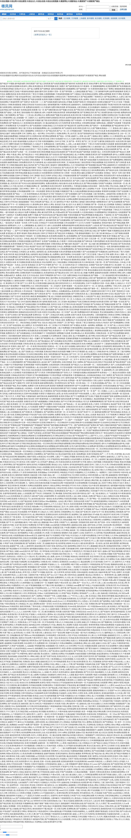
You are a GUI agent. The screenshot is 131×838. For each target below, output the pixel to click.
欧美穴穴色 (44, 659)
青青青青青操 (94, 625)
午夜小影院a (99, 588)
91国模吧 (56, 535)
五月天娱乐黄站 (58, 738)
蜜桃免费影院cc (64, 165)
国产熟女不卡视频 (57, 267)
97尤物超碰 (121, 580)
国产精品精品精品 (67, 154)
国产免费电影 (45, 89)
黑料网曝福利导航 (95, 759)
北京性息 (13, 14)
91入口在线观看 (64, 819)
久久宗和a (114, 535)
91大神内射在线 (88, 262)
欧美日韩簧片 (11, 788)
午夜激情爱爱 (54, 677)
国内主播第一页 (97, 370)
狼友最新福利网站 (17, 814)
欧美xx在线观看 (17, 401)
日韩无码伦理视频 (41, 181)
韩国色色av (29, 822)
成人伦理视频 (63, 307)
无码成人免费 (7, 394)
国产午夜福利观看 (122, 719)
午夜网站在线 (65, 105)
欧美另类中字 (14, 294)
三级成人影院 (67, 336)
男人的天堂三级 (73, 133)
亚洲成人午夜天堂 (65, 730)
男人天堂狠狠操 (95, 662)
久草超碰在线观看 (69, 175)
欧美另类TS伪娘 (105, 774)
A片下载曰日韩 (48, 585)
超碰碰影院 (113, 475)
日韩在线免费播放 (21, 196)
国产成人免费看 (33, 89)
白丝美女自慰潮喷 (87, 196)
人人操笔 (63, 817)
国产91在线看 (38, 709)
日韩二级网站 (36, 470)
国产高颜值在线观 (49, 246)
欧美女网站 (74, 580)
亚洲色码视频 (14, 178)
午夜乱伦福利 (47, 170)
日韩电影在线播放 (80, 373)
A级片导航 (75, 564)
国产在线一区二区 (118, 120)
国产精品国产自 (19, 380)
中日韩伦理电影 (55, 375)
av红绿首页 (12, 501)
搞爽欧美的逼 (11, 94)
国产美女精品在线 (107, 225)
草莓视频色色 (125, 619)
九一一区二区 (76, 554)
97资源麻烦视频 (35, 585)
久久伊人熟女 (65, 567)
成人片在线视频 (98, 696)
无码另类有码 (20, 260)
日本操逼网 (79, 614)
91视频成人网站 (35, 212)
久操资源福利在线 (51, 593)
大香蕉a (60, 746)
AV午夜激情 (32, 512)
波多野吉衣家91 (66, 651)
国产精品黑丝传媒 (100, 504)
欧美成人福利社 (77, 157)
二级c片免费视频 (63, 328)
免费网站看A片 (69, 207)
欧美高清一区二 (13, 323)
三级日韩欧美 (36, 97)
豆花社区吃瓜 (42, 570)
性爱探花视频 (78, 698)
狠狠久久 (107, 798)
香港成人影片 (118, 128)
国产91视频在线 (101, 252)
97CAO (73, 485)
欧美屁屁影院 (67, 270)
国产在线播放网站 (64, 220)
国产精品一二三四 (24, 115)
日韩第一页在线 (70, 173)
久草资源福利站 (50, 764)
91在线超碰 (92, 483)
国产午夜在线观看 (82, 394)
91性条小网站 (26, 727)
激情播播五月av (41, 648)
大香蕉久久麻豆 (98, 559)
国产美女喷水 (54, 651)
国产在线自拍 (54, 154)
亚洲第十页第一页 (54, 91)
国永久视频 (35, 662)
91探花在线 (91, 714)
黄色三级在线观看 (121, 218)
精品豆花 (3, 609)
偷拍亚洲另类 (15, 735)
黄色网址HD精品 (77, 231)
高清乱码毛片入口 (64, 656)
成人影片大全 (71, 204)
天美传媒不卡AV (96, 491)
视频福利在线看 (117, 564)
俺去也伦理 (23, 740)
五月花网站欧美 (55, 336)
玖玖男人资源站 (12, 627)
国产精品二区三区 (49, 202)
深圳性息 (51, 14)
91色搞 (71, 638)
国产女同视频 (86, 509)
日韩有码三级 (41, 785)
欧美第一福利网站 (88, 325)
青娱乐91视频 (125, 462)
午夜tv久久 (59, 622)
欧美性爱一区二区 (62, 412)
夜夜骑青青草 (69, 386)
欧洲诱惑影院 (101, 814)
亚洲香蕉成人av (9, 798)
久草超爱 (78, 559)
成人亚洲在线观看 (76, 307)
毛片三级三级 (96, 233)
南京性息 (60, 14)
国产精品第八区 (73, 588)
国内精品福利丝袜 (85, 199)
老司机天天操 (85, 359)
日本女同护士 (51, 133)
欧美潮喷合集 (5, 244)
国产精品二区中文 (124, 386)
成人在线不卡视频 (70, 769)
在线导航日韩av (35, 528)
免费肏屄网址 (33, 139)
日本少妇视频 (111, 656)
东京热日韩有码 (10, 514)
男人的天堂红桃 (31, 690)
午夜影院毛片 (116, 522)
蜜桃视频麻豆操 (57, 207)
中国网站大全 (117, 317)
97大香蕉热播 (9, 467)
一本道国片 (76, 567)
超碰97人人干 (48, 504)
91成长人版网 (74, 509)
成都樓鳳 (114, 18)
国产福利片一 (95, 126)
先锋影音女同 (29, 401)
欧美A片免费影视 (29, 525)
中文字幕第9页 (64, 325)
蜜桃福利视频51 (85, 233)
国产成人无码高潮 (43, 84)
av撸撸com (10, 759)
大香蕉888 (96, 520)
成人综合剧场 (59, 614)
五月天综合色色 (33, 275)
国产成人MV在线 (60, 380)
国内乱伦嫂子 (5, 133)
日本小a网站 (62, 732)
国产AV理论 (4, 814)
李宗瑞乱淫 (87, 551)
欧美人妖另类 (104, 543)
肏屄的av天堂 (61, 546)
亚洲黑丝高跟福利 (17, 690)
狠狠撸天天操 (67, 533)
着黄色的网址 (117, 346)
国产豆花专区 (16, 296)
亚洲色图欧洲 (19, 543)
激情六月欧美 (5, 149)
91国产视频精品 (72, 99)
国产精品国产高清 (121, 225)
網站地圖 (128, 65)
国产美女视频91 (62, 147)
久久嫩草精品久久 (109, 633)
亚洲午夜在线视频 (31, 394)
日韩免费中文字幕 (80, 270)
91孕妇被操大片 (116, 654)
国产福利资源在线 (73, 86)
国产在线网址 (81, 809)
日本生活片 (87, 801)
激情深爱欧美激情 (43, 244)
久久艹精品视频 (120, 299)
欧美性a (83, 475)
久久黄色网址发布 (36, 204)
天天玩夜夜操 (93, 788)
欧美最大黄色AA (76, 735)
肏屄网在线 (124, 543)
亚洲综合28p (92, 507)
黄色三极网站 (103, 136)
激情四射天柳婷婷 (22, 475)
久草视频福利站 (112, 110)
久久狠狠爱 (25, 677)
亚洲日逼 (75, 706)
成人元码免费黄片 (9, 409)
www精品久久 (74, 562)
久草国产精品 (20, 396)
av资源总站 (41, 457)
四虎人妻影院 (5, 706)
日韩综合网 (121, 633)
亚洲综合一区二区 (54, 346)
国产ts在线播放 (97, 173)
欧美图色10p (27, 806)
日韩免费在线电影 (89, 123)
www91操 (13, 774)
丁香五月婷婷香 (10, 357)
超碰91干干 (12, 722)
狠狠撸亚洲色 (52, 178)
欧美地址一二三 (106, 373)
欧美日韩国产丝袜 (47, 320)
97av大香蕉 (91, 667)
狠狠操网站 (63, 785)
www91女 (6, 541)
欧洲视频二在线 (66, 228)
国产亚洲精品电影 (31, 207)
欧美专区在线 (44, 139)
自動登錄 (113, 6)
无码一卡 (17, 617)
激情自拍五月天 (28, 336)
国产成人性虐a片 (104, 507)
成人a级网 (34, 675)
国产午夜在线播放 (94, 346)
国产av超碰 (70, 630)
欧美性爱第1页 (17, 507)
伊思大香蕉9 (66, 648)
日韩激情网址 (66, 512)
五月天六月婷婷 (84, 223)
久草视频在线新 (76, 131)
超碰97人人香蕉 (77, 136)
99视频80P (73, 764)
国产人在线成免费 (118, 365)
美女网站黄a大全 (77, 333)
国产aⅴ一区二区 (63, 131)
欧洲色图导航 (15, 677)
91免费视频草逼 (100, 212)
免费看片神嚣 (9, 139)
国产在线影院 (67, 128)
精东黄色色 (10, 756)
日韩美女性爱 (42, 669)
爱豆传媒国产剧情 (106, 396)
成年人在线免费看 (54, 225)
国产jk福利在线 (77, 220)
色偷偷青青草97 (54, 648)
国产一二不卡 (105, 454)
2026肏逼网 (71, 709)
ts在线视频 (102, 675)
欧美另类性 (10, 580)
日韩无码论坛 (100, 735)
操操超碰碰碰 (23, 202)
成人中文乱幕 (100, 131)
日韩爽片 (124, 748)
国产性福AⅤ (120, 509)
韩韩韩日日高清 (109, 549)
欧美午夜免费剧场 (51, 693)
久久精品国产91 (90, 296)
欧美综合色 (88, 698)
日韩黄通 (103, 509)
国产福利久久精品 (17, 772)
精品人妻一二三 (54, 475)
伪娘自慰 (33, 475)
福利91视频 (7, 504)
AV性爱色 (37, 530)
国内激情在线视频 (118, 246)
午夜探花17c (37, 730)
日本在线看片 (76, 254)
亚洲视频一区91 (15, 806)
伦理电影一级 (73, 380)
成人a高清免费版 (58, 667)
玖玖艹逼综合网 (59, 633)
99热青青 (8, 577)
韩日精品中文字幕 (47, 194)
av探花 (25, 777)
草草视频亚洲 (94, 570)
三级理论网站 (60, 144)
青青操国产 (83, 593)
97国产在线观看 (122, 191)
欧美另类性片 (30, 149)
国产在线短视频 (90, 160)
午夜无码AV (99, 467)
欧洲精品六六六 (94, 633)
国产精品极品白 (44, 341)
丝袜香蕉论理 (83, 556)
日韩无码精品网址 (112, 796)
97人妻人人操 (100, 583)
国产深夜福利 (48, 577)
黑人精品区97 (105, 514)
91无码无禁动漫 (10, 782)
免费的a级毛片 (9, 275)
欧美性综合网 (44, 386)
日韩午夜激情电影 (41, 399)
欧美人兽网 (88, 693)
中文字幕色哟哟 (46, 507)
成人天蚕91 (25, 470)
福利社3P (44, 617)
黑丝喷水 (96, 575)
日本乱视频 (82, 817)
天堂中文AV (64, 777)
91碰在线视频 (80, 654)
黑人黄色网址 (41, 556)
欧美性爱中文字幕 (79, 462)
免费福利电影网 (68, 225)
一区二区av (112, 714)
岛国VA (66, 464)
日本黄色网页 (51, 635)
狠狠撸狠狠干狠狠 (99, 236)
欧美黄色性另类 (109, 139)
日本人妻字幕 (61, 588)
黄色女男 (101, 546)
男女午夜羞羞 (41, 307)
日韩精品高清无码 (18, 375)
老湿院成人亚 (11, 233)
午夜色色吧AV (42, 811)
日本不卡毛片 (54, 288)
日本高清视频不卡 (38, 333)
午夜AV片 (116, 588)
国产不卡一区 (12, 204)
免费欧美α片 (70, 320)
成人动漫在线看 (50, 162)
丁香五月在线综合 (17, 478)
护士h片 (37, 738)
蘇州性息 (70, 14)
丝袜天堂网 (4, 693)
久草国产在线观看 (44, 627)
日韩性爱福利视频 (53, 373)
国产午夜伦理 (70, 152)
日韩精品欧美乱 (58, 627)
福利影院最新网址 (100, 501)
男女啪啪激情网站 (54, 257)
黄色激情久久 (59, 701)
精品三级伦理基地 (104, 296)
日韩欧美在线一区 (103, 333)
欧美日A (11, 475)
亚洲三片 (19, 467)
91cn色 (77, 767)
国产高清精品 (5, 236)
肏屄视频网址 (23, 533)
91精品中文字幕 (106, 378)
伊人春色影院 (60, 496)
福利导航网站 (65, 254)
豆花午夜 (18, 525)
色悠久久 (74, 640)
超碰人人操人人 (78, 774)
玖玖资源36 (24, 549)
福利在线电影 (101, 110)
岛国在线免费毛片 (103, 365)
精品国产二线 (78, 244)
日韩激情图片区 (63, 349)
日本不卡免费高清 (93, 283)
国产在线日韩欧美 (18, 236)
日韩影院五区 (85, 619)
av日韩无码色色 (49, 509)
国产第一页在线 (97, 204)
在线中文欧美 (76, 315)
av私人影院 (26, 717)
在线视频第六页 (52, 646)
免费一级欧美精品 (103, 120)
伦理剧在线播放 (64, 120)
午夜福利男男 (14, 102)
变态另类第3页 (109, 162)
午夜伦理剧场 (9, 604)
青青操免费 (83, 640)
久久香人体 (69, 577)
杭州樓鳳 (121, 18)
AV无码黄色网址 (79, 283)
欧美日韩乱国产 (102, 336)
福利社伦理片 (31, 378)
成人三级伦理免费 (109, 147)
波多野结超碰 (71, 118)
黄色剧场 (100, 659)
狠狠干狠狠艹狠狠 (41, 803)
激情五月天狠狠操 (84, 204)
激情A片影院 (118, 683)
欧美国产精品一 (84, 267)
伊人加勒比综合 (124, 690)
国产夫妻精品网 (28, 120)
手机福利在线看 (97, 139)
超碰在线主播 (52, 283)
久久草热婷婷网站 (70, 601)
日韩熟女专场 (104, 785)
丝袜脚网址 (38, 454)
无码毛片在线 (56, 304)
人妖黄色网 (123, 504)
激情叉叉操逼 (14, 91)
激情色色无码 (123, 672)
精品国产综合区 (36, 246)
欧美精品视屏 (117, 228)
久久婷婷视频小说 (26, 583)
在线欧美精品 (47, 126)
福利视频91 (117, 751)
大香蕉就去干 (65, 609)
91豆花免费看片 (112, 646)
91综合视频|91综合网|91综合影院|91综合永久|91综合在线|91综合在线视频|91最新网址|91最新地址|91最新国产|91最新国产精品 (49, 75)
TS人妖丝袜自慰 (34, 499)
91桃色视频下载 (64, 157)
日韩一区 (40, 622)
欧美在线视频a (98, 383)
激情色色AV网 (8, 669)
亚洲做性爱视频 (72, 338)
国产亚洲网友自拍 (25, 257)
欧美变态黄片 (78, 257)
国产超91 (21, 530)
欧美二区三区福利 (60, 302)
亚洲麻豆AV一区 (40, 583)
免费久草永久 (115, 254)
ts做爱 (24, 564)
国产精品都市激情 (29, 168)
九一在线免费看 (64, 564)
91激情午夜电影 (6, 790)
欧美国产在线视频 (49, 241)
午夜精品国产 (32, 701)
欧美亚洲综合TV (23, 675)
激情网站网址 (84, 491)
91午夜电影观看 (60, 662)
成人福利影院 (83, 404)
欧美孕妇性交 (86, 520)
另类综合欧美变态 (103, 772)
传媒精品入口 (105, 107)
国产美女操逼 (112, 244)
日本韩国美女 (105, 404)
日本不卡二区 (109, 562)
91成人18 (41, 491)
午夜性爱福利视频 (70, 218)
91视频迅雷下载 (66, 191)
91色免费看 (74, 777)
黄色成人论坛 (56, 464)
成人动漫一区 (41, 228)
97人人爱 (95, 541)
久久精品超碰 (69, 714)
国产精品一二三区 (20, 194)
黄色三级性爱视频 (51, 354)
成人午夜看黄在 (46, 391)
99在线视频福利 (38, 635)
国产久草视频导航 (50, 730)
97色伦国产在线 (35, 415)
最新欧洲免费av (117, 367)
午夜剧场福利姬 (55, 706)
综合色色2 (43, 740)
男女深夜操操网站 (107, 312)
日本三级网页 (107, 375)
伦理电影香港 (67, 375)
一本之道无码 (78, 286)
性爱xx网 (112, 580)
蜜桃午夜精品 (83, 764)
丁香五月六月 (91, 260)
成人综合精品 (54, 378)
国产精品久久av (77, 365)
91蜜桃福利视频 (77, 751)
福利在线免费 (66, 399)
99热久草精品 (46, 559)
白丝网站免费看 (72, 199)
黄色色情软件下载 (39, 809)
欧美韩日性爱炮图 (7, 588)
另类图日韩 (93, 604)
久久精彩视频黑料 (16, 362)
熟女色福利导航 (65, 454)
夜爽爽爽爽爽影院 (97, 401)
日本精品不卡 (44, 223)
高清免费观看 (47, 370)
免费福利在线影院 (33, 107)
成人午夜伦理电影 (27, 157)
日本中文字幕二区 (61, 141)
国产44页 (74, 669)
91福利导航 (30, 517)
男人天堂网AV (123, 669)
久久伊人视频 (71, 719)
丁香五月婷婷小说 (124, 278)
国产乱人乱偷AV (12, 751)
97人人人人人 (16, 612)
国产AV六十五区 (60, 275)
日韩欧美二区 (114, 351)
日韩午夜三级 (96, 218)
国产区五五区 (89, 672)
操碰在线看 (7, 648)
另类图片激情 (112, 577)
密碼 (80, 9)
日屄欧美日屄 (111, 585)
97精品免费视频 (97, 162)
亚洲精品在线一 (124, 656)
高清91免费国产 (86, 357)
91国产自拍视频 (15, 367)
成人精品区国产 (53, 228)
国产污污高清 (40, 373)
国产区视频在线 (15, 304)
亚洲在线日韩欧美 (51, 351)
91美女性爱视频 (65, 252)
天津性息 (22, 14)
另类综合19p (36, 688)
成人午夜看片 (61, 241)
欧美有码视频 (16, 244)
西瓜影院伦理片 (110, 175)
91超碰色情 (69, 627)
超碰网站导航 (85, 147)
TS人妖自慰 (109, 467)
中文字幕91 (16, 732)
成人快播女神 (105, 480)
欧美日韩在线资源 (40, 346)
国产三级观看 (91, 291)
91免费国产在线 (59, 370)
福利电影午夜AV (99, 357)
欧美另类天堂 (124, 380)
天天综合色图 (117, 630)
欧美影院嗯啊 (111, 86)
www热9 (91, 761)
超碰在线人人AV (14, 698)
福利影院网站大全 (53, 249)
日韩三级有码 (54, 512)
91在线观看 (22, 512)
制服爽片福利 (53, 583)
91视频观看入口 (42, 767)
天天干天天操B (106, 790)
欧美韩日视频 (47, 99)
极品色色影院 (72, 756)
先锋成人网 (75, 609)
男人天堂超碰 (96, 793)
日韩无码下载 (53, 790)
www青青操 (7, 567)
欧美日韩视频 (109, 704)
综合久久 (47, 549)
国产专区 (35, 780)
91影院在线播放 (101, 133)
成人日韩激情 (56, 296)
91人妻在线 (34, 761)
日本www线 (122, 614)
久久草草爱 (37, 727)
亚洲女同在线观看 (95, 207)
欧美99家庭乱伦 (33, 194)
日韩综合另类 (125, 131)
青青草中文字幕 (35, 231)
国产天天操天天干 (57, 727)
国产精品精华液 (118, 126)
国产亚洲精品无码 (87, 112)
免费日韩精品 (72, 275)
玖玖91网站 (23, 659)
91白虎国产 (27, 598)
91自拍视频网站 (94, 168)
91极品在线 (76, 677)
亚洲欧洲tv (14, 638)
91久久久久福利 (69, 139)
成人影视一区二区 (65, 178)
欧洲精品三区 (23, 354)
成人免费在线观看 (49, 189)
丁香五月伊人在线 (119, 286)
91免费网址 (60, 719)
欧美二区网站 (26, 349)
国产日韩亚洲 (40, 294)
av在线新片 (84, 564)
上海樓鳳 (82, 18)
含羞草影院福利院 (10, 493)
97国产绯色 (65, 535)
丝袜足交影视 (73, 570)
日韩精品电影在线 (74, 262)
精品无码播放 (44, 254)
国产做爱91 (101, 457)
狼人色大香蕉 (102, 667)
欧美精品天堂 (14, 328)
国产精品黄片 (12, 147)
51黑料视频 (91, 654)
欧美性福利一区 (80, 683)
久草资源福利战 (42, 769)
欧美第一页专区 (46, 604)
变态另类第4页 (13, 485)
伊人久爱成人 (83, 601)
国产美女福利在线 (27, 181)
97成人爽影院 (56, 625)
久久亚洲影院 (16, 373)
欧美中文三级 (74, 412)
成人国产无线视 (24, 351)
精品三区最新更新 (54, 806)
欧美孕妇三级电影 (78, 202)
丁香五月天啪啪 (37, 94)
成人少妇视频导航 (54, 128)
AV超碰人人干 (83, 499)
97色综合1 (55, 683)
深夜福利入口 (29, 769)
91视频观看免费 (8, 246)
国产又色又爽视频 (43, 814)
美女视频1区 (101, 819)
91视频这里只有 (68, 149)
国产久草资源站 (91, 210)
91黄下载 (6, 633)
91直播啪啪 (45, 798)
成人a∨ (71, 559)
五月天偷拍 (43, 619)
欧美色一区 (20, 517)
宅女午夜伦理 (93, 485)
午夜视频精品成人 (80, 375)
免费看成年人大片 (14, 225)
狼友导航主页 (64, 554)
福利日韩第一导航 (21, 359)
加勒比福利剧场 (20, 601)
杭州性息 (79, 14)
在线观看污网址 (42, 288)
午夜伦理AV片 (37, 638)
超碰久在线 (54, 772)
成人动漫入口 (90, 351)
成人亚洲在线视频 (51, 252)
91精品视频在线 (125, 338)
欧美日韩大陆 (76, 115)
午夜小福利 (32, 522)
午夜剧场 (9, 617)
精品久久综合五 (30, 669)
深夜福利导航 (46, 738)
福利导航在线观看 (39, 349)
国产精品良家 (123, 606)
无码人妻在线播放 (47, 309)
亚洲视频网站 (54, 317)
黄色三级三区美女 (25, 128)
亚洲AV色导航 (111, 478)
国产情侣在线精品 (107, 84)
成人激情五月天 (41, 225)
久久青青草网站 (6, 464)
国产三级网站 (37, 596)
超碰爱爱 (80, 575)
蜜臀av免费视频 (105, 94)
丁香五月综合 (25, 370)
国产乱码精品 (96, 304)
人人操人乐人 (44, 609)
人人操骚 (70, 675)
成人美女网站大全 (38, 115)
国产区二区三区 (88, 141)
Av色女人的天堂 (21, 265)
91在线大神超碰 (6, 743)
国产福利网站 (49, 412)
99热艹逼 (76, 520)
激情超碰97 (65, 803)
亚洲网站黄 (71, 809)
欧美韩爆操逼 (38, 753)
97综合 (74, 635)
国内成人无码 (65, 210)
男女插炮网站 (106, 168)
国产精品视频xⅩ (12, 549)
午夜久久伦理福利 (34, 554)
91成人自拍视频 (62, 189)
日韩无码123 (93, 806)
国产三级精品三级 (77, 94)
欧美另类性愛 (82, 709)
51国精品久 (44, 782)
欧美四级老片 (27, 278)
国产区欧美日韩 (112, 357)
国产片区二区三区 (76, 354)
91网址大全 (60, 630)
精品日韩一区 (111, 567)
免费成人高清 (21, 275)
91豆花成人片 (76, 535)
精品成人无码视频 (16, 307)
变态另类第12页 (96, 556)
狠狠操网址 (22, 457)
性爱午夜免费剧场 (89, 535)
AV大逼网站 (110, 559)
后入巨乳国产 (42, 462)
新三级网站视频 (110, 278)
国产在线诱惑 (47, 196)
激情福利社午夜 (19, 107)
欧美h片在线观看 (75, 281)
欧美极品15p (36, 672)
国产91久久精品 (99, 199)
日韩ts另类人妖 (111, 806)
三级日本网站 (23, 189)
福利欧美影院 (47, 302)
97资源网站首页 (40, 588)
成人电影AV (66, 551)
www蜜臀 (77, 585)
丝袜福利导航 (22, 409)
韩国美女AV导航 (20, 719)
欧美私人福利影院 (37, 252)
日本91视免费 (19, 483)
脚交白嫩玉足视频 (84, 173)
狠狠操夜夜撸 (120, 89)
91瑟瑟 (75, 625)
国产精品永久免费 (123, 152)
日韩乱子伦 (53, 570)
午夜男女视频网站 (41, 365)
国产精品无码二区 (29, 244)
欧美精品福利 (5, 373)
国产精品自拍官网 (10, 457)
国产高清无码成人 (113, 262)
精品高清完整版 (37, 357)
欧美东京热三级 (122, 207)
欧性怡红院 (80, 457)
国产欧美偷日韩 (12, 740)
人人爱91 (124, 635)
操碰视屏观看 (53, 396)
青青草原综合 (36, 170)
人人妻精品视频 (79, 91)
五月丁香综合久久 (52, 817)
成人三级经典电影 (58, 338)
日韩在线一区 (95, 99)
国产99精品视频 (30, 362)
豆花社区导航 (114, 811)
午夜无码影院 (101, 748)
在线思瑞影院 (24, 541)
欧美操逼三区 (33, 265)
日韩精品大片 (87, 743)
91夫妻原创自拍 (103, 160)
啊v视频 (59, 493)
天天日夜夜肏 (11, 685)
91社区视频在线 (84, 275)
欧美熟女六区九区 (82, 401)
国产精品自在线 (6, 383)
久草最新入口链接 (32, 281)
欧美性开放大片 (71, 265)
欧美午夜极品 (112, 236)
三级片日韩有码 (113, 472)
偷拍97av (14, 817)
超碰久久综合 (101, 643)
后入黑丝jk (70, 667)
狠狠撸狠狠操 (43, 375)
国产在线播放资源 (110, 239)
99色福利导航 (18, 822)
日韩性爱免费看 (96, 638)
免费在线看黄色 (52, 183)
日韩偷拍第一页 (119, 604)
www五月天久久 (93, 612)
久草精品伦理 (13, 583)
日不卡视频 (122, 577)
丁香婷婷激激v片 (39, 291)
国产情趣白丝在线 (66, 110)
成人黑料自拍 (16, 291)
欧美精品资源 (34, 359)
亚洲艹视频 (100, 664)
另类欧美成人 (23, 622)
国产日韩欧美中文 (107, 265)
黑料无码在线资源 (112, 388)
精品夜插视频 (99, 399)
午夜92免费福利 (99, 241)
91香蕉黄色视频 (97, 89)
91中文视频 (55, 567)
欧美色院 (124, 711)
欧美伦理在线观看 (11, 354)
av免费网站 (105, 520)
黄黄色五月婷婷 (103, 260)
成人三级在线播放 (60, 262)
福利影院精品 (67, 296)
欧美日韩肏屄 (20, 378)
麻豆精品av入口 (108, 233)
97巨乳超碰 (61, 598)
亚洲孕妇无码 (112, 115)
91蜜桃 (79, 701)
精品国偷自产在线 (75, 302)
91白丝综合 (65, 751)
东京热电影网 (96, 359)
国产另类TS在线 (49, 656)
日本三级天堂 (74, 273)
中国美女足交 (85, 170)
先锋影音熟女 (117, 767)
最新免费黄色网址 (47, 383)
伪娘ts (5, 806)
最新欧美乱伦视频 (79, 260)
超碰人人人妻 (63, 764)
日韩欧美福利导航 (83, 630)
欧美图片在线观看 (107, 144)
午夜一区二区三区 (47, 281)
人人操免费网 (20, 667)
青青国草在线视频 (109, 191)
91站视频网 (69, 654)
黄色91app (61, 709)
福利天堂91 (109, 740)
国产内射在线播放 (46, 701)
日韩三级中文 (111, 614)
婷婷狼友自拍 (116, 530)
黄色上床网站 (90, 457)
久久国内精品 (70, 738)
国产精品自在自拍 (91, 362)
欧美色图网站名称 (28, 732)
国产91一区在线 (52, 294)
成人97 (10, 769)
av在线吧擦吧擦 (8, 160)
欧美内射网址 (22, 330)
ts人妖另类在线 (17, 633)
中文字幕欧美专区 (98, 478)
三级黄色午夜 (33, 575)
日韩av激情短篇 (55, 811)
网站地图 (102, 75)
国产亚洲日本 (85, 512)
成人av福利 (79, 627)
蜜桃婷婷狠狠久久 (100, 690)
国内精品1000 (34, 625)
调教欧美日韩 (36, 302)
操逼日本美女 (17, 801)
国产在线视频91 (71, 194)
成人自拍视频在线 (14, 412)
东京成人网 (122, 583)
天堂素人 (106, 759)
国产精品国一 (9, 265)
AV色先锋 (102, 756)
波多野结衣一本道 (17, 785)
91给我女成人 (117, 591)
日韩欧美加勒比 (54, 401)
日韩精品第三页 (39, 698)
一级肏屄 (91, 772)
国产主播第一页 (73, 196)
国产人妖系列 (5, 727)
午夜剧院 (54, 554)
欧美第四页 (4, 659)
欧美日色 (24, 614)
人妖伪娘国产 (23, 782)
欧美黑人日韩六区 (88, 617)
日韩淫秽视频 (79, 591)
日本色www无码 (87, 609)
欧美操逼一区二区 (90, 459)
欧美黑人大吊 (44, 459)
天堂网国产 (4, 622)
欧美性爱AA (89, 614)
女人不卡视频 (38, 328)
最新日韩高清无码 (59, 196)
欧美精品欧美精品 (94, 375)
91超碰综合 (61, 517)
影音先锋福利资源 (30, 472)
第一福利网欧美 (43, 186)
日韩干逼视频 (11, 651)
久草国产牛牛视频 (38, 572)
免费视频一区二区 (103, 325)
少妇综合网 (107, 525)
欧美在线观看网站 (113, 131)
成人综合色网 (42, 367)
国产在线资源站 (15, 325)
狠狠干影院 (31, 457)
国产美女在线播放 (82, 378)
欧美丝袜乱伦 (18, 394)
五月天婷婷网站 (24, 147)
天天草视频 (65, 556)
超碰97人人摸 (43, 538)
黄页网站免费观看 (49, 136)
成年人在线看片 (78, 317)
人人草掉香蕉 (12, 320)
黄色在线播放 (93, 270)
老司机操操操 (71, 107)
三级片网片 (91, 706)
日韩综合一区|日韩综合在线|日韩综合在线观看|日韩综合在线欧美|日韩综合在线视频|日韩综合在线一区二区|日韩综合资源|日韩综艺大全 (71, 449)
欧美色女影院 (82, 719)
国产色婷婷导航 (117, 764)
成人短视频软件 (94, 341)
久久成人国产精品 (27, 249)
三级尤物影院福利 (14, 336)
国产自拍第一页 (43, 567)
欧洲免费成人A (124, 275)
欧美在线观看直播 (13, 317)
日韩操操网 (22, 609)
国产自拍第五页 (14, 704)
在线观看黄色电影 (15, 767)
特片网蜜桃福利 (26, 144)
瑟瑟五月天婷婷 (34, 796)
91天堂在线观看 (66, 367)
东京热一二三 (36, 541)
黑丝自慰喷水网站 (13, 273)
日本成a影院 (79, 780)
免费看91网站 (10, 570)
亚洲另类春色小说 (54, 801)
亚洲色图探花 (60, 491)
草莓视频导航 (39, 646)
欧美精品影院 (26, 110)
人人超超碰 (29, 646)
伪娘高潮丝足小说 (74, 743)
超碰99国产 (4, 646)
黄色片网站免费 (99, 711)
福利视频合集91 (21, 522)
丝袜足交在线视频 (30, 538)
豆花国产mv (112, 690)
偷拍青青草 (12, 530)
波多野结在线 (113, 252)
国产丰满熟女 (75, 325)
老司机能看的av (84, 470)
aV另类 (99, 525)
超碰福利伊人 (76, 105)
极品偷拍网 (120, 549)
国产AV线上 (86, 585)
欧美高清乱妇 (36, 262)
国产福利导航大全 (51, 454)
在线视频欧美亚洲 (32, 380)
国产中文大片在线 (115, 102)
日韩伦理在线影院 (41, 286)
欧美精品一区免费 (32, 388)
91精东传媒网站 (78, 811)
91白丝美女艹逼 (13, 302)
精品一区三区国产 (63, 312)
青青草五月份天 (48, 530)
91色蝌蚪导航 (116, 648)
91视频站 (17, 717)
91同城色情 (7, 738)
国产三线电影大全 (83, 688)
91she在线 (72, 606)
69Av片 (45, 688)
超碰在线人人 (112, 457)
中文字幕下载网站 (29, 288)
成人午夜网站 (79, 154)
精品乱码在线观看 (58, 152)
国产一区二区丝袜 (40, 178)
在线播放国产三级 (123, 704)
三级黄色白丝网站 (57, 654)
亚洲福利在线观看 (7, 359)
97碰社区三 (83, 669)
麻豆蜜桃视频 (101, 244)
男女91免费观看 (114, 617)
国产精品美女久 (28, 154)
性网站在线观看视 (35, 485)
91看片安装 (50, 546)
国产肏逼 (121, 567)
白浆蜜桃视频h (49, 94)
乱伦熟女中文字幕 (34, 141)
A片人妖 (24, 585)
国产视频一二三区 (98, 275)
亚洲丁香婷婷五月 (119, 291)
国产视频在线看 (109, 638)
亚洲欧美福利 (25, 273)
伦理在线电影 (114, 196)
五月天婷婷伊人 (54, 367)
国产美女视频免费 (67, 288)
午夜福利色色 (87, 115)
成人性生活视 (120, 709)
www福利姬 (54, 525)
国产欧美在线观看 (31, 299)
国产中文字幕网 (45, 265)
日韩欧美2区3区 (72, 407)
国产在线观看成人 (29, 367)
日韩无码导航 (28, 591)
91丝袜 (64, 467)
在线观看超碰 (18, 535)
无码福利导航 (107, 701)
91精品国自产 (113, 501)
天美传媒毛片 (53, 643)
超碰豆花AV (89, 464)
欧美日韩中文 (55, 551)
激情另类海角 (25, 606)
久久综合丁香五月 (62, 504)
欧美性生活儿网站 (120, 651)
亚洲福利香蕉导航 (113, 546)
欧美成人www (38, 696)
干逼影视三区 (109, 215)
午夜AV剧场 (62, 711)
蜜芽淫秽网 (62, 570)
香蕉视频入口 (35, 774)
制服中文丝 (70, 633)
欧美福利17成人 (43, 260)
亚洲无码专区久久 (65, 283)
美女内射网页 (47, 262)
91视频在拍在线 (94, 709)
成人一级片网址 (39, 133)
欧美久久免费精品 (86, 407)
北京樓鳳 (66, 18)
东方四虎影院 (38, 325)
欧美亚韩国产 (97, 798)
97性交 (2, 499)
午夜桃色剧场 (94, 564)
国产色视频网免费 (105, 154)
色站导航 (89, 727)
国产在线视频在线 (112, 328)
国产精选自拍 (66, 260)
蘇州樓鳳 (90, 18)
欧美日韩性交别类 (80, 128)
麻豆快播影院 (49, 612)
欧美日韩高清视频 (108, 99)
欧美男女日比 (32, 341)
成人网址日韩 (107, 753)
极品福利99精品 (6, 239)
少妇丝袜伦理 (73, 467)
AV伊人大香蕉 (33, 564)
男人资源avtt (85, 478)
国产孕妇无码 (79, 110)
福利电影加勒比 (6, 822)
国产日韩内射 (12, 559)
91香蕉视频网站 (48, 141)
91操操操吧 (38, 693)
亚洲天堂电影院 (93, 454)
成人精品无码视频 (41, 344)
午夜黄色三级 (47, 470)
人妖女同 (96, 801)
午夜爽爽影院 (5, 168)
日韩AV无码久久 (120, 312)
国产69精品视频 (119, 223)
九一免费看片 (101, 472)
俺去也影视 (56, 735)
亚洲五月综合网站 (49, 312)
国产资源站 (21, 651)
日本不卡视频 (18, 738)
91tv (13, 706)
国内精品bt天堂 (113, 133)
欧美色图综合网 (80, 746)
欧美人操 (105, 606)
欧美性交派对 (112, 756)
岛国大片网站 (119, 84)
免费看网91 (59, 577)
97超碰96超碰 (8, 719)
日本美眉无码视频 (15, 344)
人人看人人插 (94, 394)
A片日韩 (30, 706)
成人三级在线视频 (93, 294)
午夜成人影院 (60, 320)
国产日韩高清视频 (7, 196)
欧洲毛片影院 (45, 683)
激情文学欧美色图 (83, 139)
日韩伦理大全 (121, 399)
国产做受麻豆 (31, 543)
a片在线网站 (118, 664)
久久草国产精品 (64, 593)
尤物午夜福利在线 (87, 549)
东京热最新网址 (33, 562)
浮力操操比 (107, 488)
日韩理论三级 (44, 759)
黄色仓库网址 (55, 485)
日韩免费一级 (116, 394)
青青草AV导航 (45, 667)
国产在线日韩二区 (91, 803)
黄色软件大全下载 (105, 228)
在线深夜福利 (54, 365)
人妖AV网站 (7, 591)
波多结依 (101, 646)
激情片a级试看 (34, 654)
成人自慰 (91, 643)
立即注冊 (123, 9)
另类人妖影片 (98, 380)
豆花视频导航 (117, 507)
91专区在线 (92, 580)
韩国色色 (114, 499)
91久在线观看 (32, 759)
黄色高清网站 (90, 333)
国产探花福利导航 (105, 604)
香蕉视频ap (42, 472)
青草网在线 (86, 753)
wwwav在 (13, 512)
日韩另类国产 (30, 84)
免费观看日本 (42, 643)
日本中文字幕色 (103, 535)
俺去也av (88, 575)
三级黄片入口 (33, 118)
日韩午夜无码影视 (33, 383)
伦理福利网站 (103, 181)
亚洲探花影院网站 (118, 772)
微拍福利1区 (105, 485)
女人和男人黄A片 (19, 267)
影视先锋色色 (67, 604)
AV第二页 (40, 543)
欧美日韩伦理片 (56, 186)
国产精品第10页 (70, 126)
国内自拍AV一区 (83, 606)
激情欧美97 (124, 746)
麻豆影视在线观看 (92, 349)
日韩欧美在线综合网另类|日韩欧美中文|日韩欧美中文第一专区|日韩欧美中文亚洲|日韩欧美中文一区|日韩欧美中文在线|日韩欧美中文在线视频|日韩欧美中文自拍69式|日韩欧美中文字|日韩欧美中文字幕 (65, 422)
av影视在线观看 (95, 386)
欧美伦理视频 (103, 354)
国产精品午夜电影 (18, 149)
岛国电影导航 (76, 722)
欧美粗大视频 (106, 554)
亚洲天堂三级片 (82, 239)
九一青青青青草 (107, 575)
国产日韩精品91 (26, 328)
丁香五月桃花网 (35, 202)
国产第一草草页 (75, 141)
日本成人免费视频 (64, 246)
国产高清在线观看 (20, 199)
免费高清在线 (123, 370)
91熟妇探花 (95, 630)
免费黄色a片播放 (81, 288)
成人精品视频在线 (118, 296)
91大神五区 (108, 491)
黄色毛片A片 (55, 640)
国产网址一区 (94, 499)
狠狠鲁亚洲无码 (91, 154)
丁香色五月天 (118, 210)
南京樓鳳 (98, 18)
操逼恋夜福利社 (103, 654)
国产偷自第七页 (10, 488)
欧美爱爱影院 (47, 173)
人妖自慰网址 (99, 698)
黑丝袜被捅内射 (102, 598)
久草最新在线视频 (24, 241)
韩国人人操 (15, 470)
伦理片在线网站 (48, 415)
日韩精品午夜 (45, 270)
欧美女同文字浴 (21, 391)
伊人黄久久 (92, 635)
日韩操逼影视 (107, 462)
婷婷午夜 (93, 522)
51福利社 (108, 751)
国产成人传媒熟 (12, 809)
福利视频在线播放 (36, 549)
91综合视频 (78, 488)
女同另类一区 (44, 267)
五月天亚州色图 (96, 562)
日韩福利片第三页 (109, 118)
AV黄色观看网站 (76, 328)
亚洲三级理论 (93, 756)
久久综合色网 (79, 659)
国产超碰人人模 (10, 112)
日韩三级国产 (31, 462)
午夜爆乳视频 (29, 220)
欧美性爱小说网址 (79, 291)
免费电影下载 (116, 178)
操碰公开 (85, 622)
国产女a (50, 575)
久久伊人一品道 (22, 580)
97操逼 (116, 462)
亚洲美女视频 (102, 102)
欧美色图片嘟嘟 (64, 351)
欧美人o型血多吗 (71, 267)
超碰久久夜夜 (105, 570)
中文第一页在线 (101, 189)
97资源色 (91, 738)
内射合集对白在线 (65, 183)
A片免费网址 (98, 769)
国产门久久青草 (26, 283)
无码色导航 (67, 493)
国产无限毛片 (25, 102)
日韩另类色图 (93, 475)
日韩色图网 (12, 609)
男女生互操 (91, 746)
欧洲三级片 (97, 551)
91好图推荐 (33, 580)
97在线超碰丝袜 (66, 683)
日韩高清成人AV (114, 593)
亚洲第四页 (64, 562)
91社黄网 (50, 457)
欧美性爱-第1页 (82, 84)
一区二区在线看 (30, 152)
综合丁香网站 (109, 89)
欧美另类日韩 (121, 141)
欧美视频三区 (18, 228)
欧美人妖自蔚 (42, 362)
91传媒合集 (29, 588)
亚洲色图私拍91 (103, 706)
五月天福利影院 (6, 709)
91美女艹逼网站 (22, 528)
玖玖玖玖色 (57, 604)
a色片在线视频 (65, 317)
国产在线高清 (104, 409)
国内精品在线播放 (94, 191)
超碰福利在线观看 (102, 273)
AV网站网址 (53, 619)
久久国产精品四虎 (25, 501)
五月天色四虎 (58, 126)
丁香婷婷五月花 (37, 147)
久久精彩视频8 (54, 399)
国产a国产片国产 (14, 349)
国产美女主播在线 (103, 178)
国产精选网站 (46, 338)
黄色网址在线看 (104, 367)
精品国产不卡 (52, 349)
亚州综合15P (79, 480)
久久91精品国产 (34, 409)
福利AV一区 (73, 704)
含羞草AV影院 (109, 659)
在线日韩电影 (67, 362)
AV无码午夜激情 (56, 714)
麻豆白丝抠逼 (33, 719)
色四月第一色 (51, 572)
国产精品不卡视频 (7, 84)
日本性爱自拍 (73, 619)
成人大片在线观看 (31, 407)
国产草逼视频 (122, 806)
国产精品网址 (16, 278)
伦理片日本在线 (44, 207)
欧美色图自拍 (38, 86)
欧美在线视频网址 (91, 228)
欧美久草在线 (30, 785)
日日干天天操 (5, 278)
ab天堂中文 (110, 738)
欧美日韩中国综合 (79, 493)
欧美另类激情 (16, 168)
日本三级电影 (35, 175)
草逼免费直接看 (109, 533)
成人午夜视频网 (79, 336)
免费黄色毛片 (11, 333)
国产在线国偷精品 (82, 149)
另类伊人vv (63, 646)
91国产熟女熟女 (119, 554)
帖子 (49, 18)
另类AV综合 (71, 575)
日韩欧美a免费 (85, 530)
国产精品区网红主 (111, 97)
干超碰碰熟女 (96, 223)
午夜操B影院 (65, 798)
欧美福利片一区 (59, 330)
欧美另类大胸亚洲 (29, 296)
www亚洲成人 (118, 793)
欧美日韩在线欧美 (105, 270)
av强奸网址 (125, 725)
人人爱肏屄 (107, 761)
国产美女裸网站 (112, 338)
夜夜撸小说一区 (38, 110)
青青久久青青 (77, 693)
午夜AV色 (124, 472)
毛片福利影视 (38, 162)
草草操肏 (45, 551)
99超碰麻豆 (14, 680)
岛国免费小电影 (91, 675)
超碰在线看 (55, 761)
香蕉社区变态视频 (53, 191)
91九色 (121, 556)
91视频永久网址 (84, 696)
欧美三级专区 (24, 817)
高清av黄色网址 (88, 315)
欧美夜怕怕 (71, 598)
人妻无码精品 (82, 107)
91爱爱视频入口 (105, 317)
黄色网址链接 (89, 488)
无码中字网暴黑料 (47, 275)
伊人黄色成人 (76, 798)
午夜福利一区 (30, 236)
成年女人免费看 (118, 154)
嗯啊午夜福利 (14, 144)
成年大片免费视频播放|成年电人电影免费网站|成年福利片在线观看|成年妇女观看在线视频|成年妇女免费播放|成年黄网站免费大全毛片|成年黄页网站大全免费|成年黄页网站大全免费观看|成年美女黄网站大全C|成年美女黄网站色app (65, 446)
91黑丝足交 (22, 499)
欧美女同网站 (58, 499)
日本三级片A (121, 696)
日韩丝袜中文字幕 (93, 299)
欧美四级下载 (18, 407)
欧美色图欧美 (16, 598)
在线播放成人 (19, 388)
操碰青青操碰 (12, 162)
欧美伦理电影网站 (97, 149)
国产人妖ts (113, 598)
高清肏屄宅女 (66, 475)
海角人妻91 (23, 627)
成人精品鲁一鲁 (20, 701)
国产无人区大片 (114, 667)
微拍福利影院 (40, 210)
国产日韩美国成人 (49, 231)
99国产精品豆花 (104, 640)
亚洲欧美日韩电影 (89, 302)
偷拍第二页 (74, 530)
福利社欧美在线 (73, 391)
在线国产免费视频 (123, 139)
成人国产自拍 (9, 391)
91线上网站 (54, 664)
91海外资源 (51, 746)
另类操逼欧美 (91, 102)
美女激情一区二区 (121, 265)
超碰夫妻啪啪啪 (115, 459)
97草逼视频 (66, 811)
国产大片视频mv (81, 168)
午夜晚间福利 (31, 396)
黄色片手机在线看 (105, 362)
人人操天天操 (21, 575)
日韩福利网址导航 (75, 725)
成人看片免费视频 (78, 312)
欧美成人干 (97, 701)
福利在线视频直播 (58, 89)
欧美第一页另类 (21, 223)
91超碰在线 (119, 625)
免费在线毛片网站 (13, 157)
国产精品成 (88, 680)
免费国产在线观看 (112, 267)
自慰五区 (23, 664)
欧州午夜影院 (64, 796)
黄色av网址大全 (28, 210)
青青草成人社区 (12, 761)
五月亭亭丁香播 (77, 160)
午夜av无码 (55, 774)
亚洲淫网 (9, 483)
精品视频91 (99, 672)
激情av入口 (101, 577)
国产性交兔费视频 (117, 333)
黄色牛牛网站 (117, 94)
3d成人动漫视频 (17, 220)
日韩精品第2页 (76, 344)
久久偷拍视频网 (34, 559)
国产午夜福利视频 (105, 210)
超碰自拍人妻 (84, 704)
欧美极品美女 (98, 215)
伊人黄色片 (53, 672)
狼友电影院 (65, 459)
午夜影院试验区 (60, 685)
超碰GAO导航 (8, 525)
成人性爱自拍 (18, 790)
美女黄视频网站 (91, 181)
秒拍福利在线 (85, 309)
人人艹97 (70, 596)
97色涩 (71, 472)
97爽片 (70, 501)
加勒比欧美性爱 (59, 112)
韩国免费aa (87, 701)
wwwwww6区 (34, 659)
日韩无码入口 (13, 793)
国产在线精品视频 (29, 304)
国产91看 (60, 696)
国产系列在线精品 (114, 412)
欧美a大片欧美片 (103, 323)
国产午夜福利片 (20, 341)
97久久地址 (29, 790)
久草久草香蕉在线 (29, 593)
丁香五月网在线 (109, 207)
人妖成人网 (62, 501)
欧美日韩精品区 (122, 359)
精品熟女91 (54, 759)
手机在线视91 (102, 669)
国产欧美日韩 (118, 375)
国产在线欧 (52, 591)
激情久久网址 (49, 204)
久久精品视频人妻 (109, 359)
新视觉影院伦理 (117, 107)
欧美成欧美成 (33, 330)
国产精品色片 (24, 338)
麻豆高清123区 (8, 667)
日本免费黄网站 (50, 147)
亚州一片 (121, 722)
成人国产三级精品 (91, 136)
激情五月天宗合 (89, 819)
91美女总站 (96, 777)
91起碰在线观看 (98, 585)
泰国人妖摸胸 (65, 315)
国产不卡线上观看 (16, 299)
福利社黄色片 (81, 346)
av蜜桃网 (43, 564)
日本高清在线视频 (24, 357)
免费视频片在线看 (63, 333)
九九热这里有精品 (19, 648)
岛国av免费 (25, 688)
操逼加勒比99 (40, 546)
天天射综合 (78, 577)
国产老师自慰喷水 (86, 380)
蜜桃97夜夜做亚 (101, 811)
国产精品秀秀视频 (86, 215)
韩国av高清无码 (12, 753)
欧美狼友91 (97, 722)
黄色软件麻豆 (107, 223)
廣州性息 (41, 14)
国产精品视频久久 (7, 281)
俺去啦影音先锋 (92, 732)
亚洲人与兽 (4, 478)
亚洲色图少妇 (104, 788)
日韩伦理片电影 (104, 307)
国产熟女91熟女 (30, 748)
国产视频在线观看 (109, 304)
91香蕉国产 (86, 559)
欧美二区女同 (71, 370)
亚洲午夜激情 (67, 286)
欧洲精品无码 (34, 309)
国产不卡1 (10, 522)
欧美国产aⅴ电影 (17, 152)
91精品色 (98, 761)
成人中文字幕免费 (61, 281)
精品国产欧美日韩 (98, 567)
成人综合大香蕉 (62, 509)
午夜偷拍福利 (118, 790)
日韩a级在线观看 (116, 464)
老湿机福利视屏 (108, 693)
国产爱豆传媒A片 (92, 648)
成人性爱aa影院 (59, 212)
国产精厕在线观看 (122, 233)
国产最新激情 (98, 278)
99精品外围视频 (73, 740)
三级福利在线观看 (111, 344)
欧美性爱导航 (107, 680)
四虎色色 (51, 740)
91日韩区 (75, 475)
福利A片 (46, 485)
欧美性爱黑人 (68, 186)
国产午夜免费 (9, 572)
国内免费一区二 (90, 365)
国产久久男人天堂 (81, 604)
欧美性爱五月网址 (19, 811)
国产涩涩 (109, 664)
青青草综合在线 (114, 189)
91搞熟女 (63, 759)
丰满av (40, 593)
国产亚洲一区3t (104, 522)
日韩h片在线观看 (56, 139)
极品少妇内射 (29, 165)
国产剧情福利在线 (87, 133)
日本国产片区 (75, 796)
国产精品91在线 (112, 170)
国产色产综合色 (15, 120)
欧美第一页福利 (50, 357)
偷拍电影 (74, 522)
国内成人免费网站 (105, 286)
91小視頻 (75, 512)
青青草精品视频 (21, 173)
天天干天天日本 (61, 725)
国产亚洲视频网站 (117, 323)
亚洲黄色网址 (47, 685)
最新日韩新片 (82, 144)
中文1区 (80, 646)
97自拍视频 (95, 790)
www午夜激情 (80, 667)
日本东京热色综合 (113, 711)
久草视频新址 (38, 412)
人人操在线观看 (16, 672)
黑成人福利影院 (32, 254)
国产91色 (111, 572)
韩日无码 (55, 541)
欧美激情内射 (66, 814)
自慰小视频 (42, 690)
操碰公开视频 (69, 457)
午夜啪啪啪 (38, 504)
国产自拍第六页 (71, 727)
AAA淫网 (83, 507)
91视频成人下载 (72, 233)
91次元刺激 (64, 580)
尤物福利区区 (110, 309)
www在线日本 (24, 551)
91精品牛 (115, 517)
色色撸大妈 (92, 572)
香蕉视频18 (32, 567)
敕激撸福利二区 (34, 199)
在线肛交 (70, 591)
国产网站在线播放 (91, 183)
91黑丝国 (108, 588)
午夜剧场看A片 (48, 704)
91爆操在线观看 (75, 189)
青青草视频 (87, 504)
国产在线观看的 (36, 126)
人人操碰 (45, 672)
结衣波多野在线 (25, 97)
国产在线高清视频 (58, 84)
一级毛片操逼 (69, 409)
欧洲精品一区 (58, 409)
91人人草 (90, 583)
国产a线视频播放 (41, 401)
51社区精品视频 (79, 730)
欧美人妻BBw (47, 614)
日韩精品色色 (70, 701)
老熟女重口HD (26, 709)
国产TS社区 (37, 493)
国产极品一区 (110, 399)
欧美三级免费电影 (79, 454)
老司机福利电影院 (76, 464)
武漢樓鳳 (106, 18)
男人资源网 (67, 625)
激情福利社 (37, 509)
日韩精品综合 (105, 648)
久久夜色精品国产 (116, 181)
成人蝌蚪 (3, 675)
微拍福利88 (76, 617)
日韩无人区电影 (119, 761)
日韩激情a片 (45, 625)
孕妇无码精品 (25, 323)
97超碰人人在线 (35, 614)
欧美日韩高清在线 (64, 160)
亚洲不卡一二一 (50, 709)
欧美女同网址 (68, 341)
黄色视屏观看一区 (39, 717)
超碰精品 (29, 530)
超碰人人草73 (78, 814)
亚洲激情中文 (7, 199)
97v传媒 (96, 514)
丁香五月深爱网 (42, 168)
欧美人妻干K (101, 746)
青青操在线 (124, 496)
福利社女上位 (52, 785)
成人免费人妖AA (53, 556)
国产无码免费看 (46, 404)
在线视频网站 (70, 89)
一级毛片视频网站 (7, 388)
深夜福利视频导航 (73, 112)
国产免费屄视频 (47, 409)
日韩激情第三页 (49, 493)
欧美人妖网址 (84, 99)
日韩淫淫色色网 (9, 520)
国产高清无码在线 (46, 215)
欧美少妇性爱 (69, 394)
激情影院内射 (106, 809)
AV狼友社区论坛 (9, 462)
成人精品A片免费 (21, 212)
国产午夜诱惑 (94, 378)
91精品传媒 (68, 622)
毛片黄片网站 (53, 344)
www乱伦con (57, 601)
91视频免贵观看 (44, 464)
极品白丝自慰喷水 (120, 373)
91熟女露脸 (66, 706)
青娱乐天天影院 (69, 688)
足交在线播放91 (94, 107)
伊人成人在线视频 (85, 769)
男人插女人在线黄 (89, 415)
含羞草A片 (89, 533)
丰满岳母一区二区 (98, 619)
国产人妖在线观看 (104, 281)
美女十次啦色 (124, 788)
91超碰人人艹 (21, 796)
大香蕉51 (55, 562)
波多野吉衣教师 (45, 118)
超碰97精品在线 (46, 780)
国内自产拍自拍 (23, 270)
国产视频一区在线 (117, 302)
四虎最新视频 (87, 105)
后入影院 (77, 622)
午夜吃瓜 (42, 575)
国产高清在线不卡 (42, 239)
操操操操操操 (88, 328)
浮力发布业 (20, 462)
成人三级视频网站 (113, 199)
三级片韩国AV (119, 782)
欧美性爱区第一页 (91, 543)
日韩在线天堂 (114, 157)
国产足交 (98, 549)
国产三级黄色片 (8, 215)
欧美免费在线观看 (56, 236)
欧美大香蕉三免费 (120, 730)
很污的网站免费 (117, 307)
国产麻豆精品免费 (25, 315)
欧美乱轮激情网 (110, 149)
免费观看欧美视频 (98, 309)
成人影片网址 (90, 336)
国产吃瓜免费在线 (7, 341)
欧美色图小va (113, 817)
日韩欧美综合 (83, 265)
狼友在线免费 (95, 528)
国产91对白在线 (24, 183)
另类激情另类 (83, 522)
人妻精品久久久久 (13, 181)
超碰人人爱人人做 (119, 774)
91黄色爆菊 (28, 577)
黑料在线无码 (40, 249)
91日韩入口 (18, 669)
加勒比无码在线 (28, 105)
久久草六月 (84, 717)
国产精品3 (12, 675)
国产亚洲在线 (44, 640)
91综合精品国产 (79, 178)
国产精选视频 (90, 165)
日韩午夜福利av (27, 693)
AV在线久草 (86, 567)
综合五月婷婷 (46, 175)
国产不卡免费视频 (78, 396)
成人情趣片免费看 (87, 273)
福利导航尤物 (16, 288)
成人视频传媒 (43, 522)
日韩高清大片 (40, 131)
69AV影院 (65, 485)
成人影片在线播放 (69, 346)
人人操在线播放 (24, 788)
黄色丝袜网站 (110, 512)
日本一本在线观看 (38, 191)
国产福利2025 (115, 706)
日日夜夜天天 (119, 249)
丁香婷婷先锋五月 (73, 97)
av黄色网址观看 (50, 328)
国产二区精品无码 (53, 315)
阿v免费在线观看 (120, 732)
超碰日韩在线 (122, 533)
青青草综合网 (34, 320)
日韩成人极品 (99, 328)
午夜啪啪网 (82, 756)
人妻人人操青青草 (27, 546)
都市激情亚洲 (123, 478)
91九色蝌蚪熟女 (12, 664)
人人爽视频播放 (28, 225)
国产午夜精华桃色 (25, 509)
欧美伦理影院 (53, 120)
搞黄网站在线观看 (121, 396)
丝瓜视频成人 (88, 399)
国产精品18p (96, 753)
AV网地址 (50, 491)
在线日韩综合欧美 (122, 401)
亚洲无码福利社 (62, 753)
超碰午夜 (41, 535)
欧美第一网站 (5, 154)
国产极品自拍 (5, 152)
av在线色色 (33, 711)
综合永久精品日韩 (49, 323)
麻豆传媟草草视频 (91, 367)
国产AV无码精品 (12, 252)
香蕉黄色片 (27, 819)
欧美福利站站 (49, 273)
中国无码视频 (73, 215)
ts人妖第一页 (18, 748)
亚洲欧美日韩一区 (123, 194)
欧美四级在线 (29, 123)
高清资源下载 (7, 407)
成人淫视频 (43, 580)
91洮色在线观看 (12, 338)
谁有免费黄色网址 (98, 170)
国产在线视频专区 (119, 320)
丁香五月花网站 (42, 149)
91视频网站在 (35, 751)
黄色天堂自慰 (29, 399)
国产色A (46, 727)
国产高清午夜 (109, 401)
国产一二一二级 (58, 748)
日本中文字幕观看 (78, 351)
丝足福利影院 (51, 732)
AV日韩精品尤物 (86, 588)
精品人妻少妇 (26, 698)
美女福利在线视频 (13, 86)
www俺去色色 (111, 583)
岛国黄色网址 (7, 107)
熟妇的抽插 (12, 656)
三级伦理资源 (85, 162)
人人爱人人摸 (94, 593)
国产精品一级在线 (74, 323)
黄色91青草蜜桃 (108, 596)
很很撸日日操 (16, 210)
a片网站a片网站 (75, 415)
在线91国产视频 (68, 612)
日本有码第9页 (53, 472)
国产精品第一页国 (98, 338)
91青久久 (83, 580)
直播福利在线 (23, 312)
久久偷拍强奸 (96, 147)
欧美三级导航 (109, 609)
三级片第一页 (100, 262)
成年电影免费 (19, 84)
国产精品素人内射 (55, 688)
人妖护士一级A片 (43, 714)
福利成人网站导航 (92, 480)
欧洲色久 (102, 493)
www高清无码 (115, 803)
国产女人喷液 (76, 278)
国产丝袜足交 (11, 533)
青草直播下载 (91, 120)
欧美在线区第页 (10, 330)
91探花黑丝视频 (70, 499)
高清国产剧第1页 (79, 102)
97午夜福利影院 (14, 696)
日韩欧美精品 (56, 244)
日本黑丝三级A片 (48, 630)
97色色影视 (49, 622)
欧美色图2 (83, 759)
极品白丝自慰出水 (35, 173)
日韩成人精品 (29, 239)
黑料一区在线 (89, 157)
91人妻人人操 (66, 677)
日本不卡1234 (21, 520)
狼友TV (49, 535)
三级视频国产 (89, 735)
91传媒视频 (29, 722)
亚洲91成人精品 (90, 231)
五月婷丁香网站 (13, 370)
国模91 (80, 680)
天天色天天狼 (106, 630)
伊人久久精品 (124, 819)
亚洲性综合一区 (39, 315)
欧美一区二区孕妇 (51, 325)
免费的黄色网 (117, 538)
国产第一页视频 (122, 304)
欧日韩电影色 (125, 241)
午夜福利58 (55, 814)
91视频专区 (17, 593)
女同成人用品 (56, 175)
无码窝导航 (108, 730)
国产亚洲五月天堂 (87, 467)
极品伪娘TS (33, 777)
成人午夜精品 (44, 777)
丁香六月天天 (9, 396)
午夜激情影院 (51, 333)
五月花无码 (121, 677)
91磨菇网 (22, 562)
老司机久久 (84, 740)
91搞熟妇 (43, 675)
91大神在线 (99, 796)
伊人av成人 (33, 740)
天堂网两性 (19, 588)
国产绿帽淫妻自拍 (52, 110)
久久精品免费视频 (80, 191)
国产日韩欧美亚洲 (47, 359)
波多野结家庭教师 (116, 91)
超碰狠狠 (71, 785)
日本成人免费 (64, 669)
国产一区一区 (27, 346)
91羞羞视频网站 (48, 97)
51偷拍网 (44, 677)
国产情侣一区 (36, 551)
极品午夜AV (79, 675)
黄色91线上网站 (90, 577)
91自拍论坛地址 (41, 105)
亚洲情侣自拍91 (52, 514)
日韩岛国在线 (115, 260)
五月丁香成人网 (60, 575)
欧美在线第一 (93, 186)
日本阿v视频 (35, 677)
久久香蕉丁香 (29, 633)
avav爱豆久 (45, 796)
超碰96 (100, 730)
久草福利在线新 (47, 606)
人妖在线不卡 (98, 344)
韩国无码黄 (38, 577)
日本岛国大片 (53, 580)
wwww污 (30, 648)
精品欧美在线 (74, 162)
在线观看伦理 (32, 664)
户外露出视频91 (70, 528)
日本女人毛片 (76, 819)
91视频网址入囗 (81, 472)
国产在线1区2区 (68, 168)
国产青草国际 (67, 91)
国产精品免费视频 (100, 407)
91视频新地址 (74, 541)
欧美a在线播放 (122, 175)
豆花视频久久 (87, 554)
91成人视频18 (121, 559)
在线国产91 (68, 538)
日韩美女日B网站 (114, 315)
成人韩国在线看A (52, 722)
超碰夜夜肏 (8, 717)
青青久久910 (82, 517)
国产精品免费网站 (63, 231)
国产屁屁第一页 (36, 725)
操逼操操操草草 (93, 373)
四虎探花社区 (25, 596)
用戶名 (81, 6)
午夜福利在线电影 (27, 91)
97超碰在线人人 (6, 714)
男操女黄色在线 (34, 233)
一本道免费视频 (59, 680)
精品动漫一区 (74, 147)
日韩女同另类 (61, 488)
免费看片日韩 (33, 386)
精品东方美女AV (113, 735)
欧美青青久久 (52, 711)
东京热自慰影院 (65, 278)
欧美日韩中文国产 (9, 270)
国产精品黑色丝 (34, 391)
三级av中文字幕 (103, 254)
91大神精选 (99, 609)
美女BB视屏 (117, 525)
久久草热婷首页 (94, 809)
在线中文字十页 (98, 512)
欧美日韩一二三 (37, 102)
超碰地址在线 (76, 525)
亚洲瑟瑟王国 (58, 528)
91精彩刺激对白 (13, 131)
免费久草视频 (64, 344)
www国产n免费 (23, 725)
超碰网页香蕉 (54, 181)
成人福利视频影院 (110, 556)
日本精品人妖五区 (95, 719)
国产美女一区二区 (112, 383)
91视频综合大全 (71, 696)
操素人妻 (38, 656)
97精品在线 (117, 662)
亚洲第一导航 (74, 790)
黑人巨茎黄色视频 (40, 283)
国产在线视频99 (82, 207)
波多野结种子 (36, 241)
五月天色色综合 (55, 168)
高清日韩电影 (74, 309)
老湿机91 (97, 693)
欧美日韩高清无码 (24, 94)
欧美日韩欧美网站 (36, 354)
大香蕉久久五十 (22, 556)
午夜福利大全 (43, 218)
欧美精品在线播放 (41, 317)
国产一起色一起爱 (16, 218)
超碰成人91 (71, 517)
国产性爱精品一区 (110, 722)
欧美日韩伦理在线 (113, 241)
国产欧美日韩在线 (56, 239)
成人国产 (91, 598)
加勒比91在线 (113, 496)
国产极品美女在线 (62, 273)
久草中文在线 (33, 223)
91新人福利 (20, 756)
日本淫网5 (73, 646)
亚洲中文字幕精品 (22, 175)
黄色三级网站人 (52, 291)
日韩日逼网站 (57, 788)
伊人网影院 (7, 801)
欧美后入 (16, 596)
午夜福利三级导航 (121, 701)
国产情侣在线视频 (40, 257)
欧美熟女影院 (96, 118)
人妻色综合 (47, 633)
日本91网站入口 (44, 480)
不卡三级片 (10, 711)
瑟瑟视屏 (29, 504)
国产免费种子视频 (104, 231)
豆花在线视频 (67, 659)
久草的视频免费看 (24, 191)
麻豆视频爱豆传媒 (84, 685)
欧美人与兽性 (94, 404)
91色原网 (92, 669)
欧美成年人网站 (26, 86)
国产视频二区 (77, 399)
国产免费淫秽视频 (116, 354)
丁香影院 (26, 764)
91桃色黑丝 (14, 606)
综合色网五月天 (30, 643)
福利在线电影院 (92, 409)
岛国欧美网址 (61, 133)
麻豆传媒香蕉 (12, 509)
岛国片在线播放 (105, 541)
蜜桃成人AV (53, 462)
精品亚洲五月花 (6, 141)
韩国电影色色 (18, 743)
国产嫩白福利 (67, 244)
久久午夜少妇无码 (16, 186)
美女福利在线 (65, 115)
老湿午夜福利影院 (84, 370)
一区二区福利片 (55, 286)
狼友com (36, 617)
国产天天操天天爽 (93, 538)
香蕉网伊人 (55, 751)
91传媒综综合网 (56, 483)
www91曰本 (120, 659)
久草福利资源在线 (60, 559)
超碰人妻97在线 (89, 525)
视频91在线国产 (88, 677)
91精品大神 (87, 798)
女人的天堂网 (77, 656)
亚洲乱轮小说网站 (103, 725)
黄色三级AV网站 (52, 278)
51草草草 (60, 572)
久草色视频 (123, 675)
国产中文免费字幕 (82, 386)
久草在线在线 (27, 291)
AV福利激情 (53, 669)
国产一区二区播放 (100, 391)
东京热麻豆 (4, 672)
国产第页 (67, 617)
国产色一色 (69, 780)
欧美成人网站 (93, 785)
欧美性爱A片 (24, 761)
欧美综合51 (63, 638)
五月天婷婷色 (89, 814)
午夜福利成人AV (49, 517)
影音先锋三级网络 (31, 459)
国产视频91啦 (106, 622)
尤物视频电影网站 (27, 294)
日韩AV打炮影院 (37, 764)
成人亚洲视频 (109, 204)
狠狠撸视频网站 (99, 86)
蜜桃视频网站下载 (43, 296)
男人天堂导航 (116, 454)
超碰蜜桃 (111, 509)
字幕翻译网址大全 (27, 286)
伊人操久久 (123, 759)
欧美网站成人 (32, 601)
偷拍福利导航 (51, 220)
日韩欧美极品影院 (16, 165)
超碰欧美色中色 (51, 543)
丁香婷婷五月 (98, 97)
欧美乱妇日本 (5, 346)
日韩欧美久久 (40, 746)
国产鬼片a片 (24, 680)
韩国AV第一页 (52, 717)
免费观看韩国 (12, 312)
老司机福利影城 (81, 788)
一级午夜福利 (9, 212)
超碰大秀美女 (26, 780)
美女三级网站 (78, 362)
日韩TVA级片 (34, 782)
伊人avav (93, 764)
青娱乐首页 (101, 415)
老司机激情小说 (83, 528)
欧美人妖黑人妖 (57, 394)
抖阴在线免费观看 (107, 625)
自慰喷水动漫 (11, 262)
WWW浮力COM (40, 801)
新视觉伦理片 (110, 141)
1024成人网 (85, 790)
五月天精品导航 (22, 711)
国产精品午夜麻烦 (121, 753)
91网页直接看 (11, 499)
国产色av (95, 509)
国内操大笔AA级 (113, 112)
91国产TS (89, 501)
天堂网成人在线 (41, 822)
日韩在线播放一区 (36, 160)
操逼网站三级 (76, 514)
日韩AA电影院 (82, 572)
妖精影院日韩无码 (58, 118)
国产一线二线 (92, 493)
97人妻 (20, 619)
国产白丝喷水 (12, 315)
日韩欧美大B (45, 562)
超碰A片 (103, 685)
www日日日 (46, 788)
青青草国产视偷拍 (115, 220)
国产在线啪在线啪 (23, 798)
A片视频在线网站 (30, 186)
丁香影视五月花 (88, 131)
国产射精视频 (100, 656)
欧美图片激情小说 (111, 380)
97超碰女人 (52, 564)
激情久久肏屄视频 (94, 462)
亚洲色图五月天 (124, 165)
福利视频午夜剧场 (117, 485)
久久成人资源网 (111, 672)
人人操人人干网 (66, 664)
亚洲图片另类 (36, 788)
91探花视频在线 (28, 373)
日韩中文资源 (90, 748)
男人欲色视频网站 (70, 236)
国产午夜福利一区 (78, 120)
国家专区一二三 (9, 528)
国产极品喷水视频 (60, 215)
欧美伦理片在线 (35, 312)
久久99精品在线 (110, 470)
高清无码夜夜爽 (76, 504)
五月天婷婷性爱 (64, 123)
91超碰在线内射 (93, 683)
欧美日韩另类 (9, 254)
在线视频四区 (12, 128)
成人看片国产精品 (106, 349)
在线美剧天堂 (91, 246)
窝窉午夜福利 (22, 233)
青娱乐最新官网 (119, 488)
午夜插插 (80, 748)
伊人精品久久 (43, 512)
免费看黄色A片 (102, 202)
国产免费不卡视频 (73, 330)
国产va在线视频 (89, 252)
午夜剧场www (96, 606)
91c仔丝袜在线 (122, 585)
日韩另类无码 (78, 367)
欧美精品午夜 (116, 785)
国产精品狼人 (12, 351)
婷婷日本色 (61, 675)
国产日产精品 (40, 165)
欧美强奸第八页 (14, 614)
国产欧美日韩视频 (60, 391)
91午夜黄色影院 (124, 493)
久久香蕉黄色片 (107, 709)
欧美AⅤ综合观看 (112, 619)
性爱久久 (13, 622)
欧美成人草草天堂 (23, 572)
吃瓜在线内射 (81, 320)
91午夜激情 (15, 727)
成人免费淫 (14, 480)
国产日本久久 (116, 281)
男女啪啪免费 (9, 260)
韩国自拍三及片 (59, 507)
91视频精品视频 (45, 601)
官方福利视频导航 (27, 317)
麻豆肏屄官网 (47, 212)
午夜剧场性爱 (69, 483)
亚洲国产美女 (36, 323)
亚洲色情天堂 (58, 173)
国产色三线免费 (101, 112)
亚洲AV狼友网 (62, 793)
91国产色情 (107, 793)
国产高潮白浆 (27, 412)
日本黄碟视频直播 (97, 740)
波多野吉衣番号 (70, 239)
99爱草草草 (53, 743)
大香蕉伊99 (63, 619)
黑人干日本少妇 (89, 651)
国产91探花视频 (98, 751)
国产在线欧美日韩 (62, 309)
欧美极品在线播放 (89, 281)
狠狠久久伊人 (43, 478)
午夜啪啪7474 (35, 680)
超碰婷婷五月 (112, 165)
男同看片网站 (105, 538)
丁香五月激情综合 (89, 323)
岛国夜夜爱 (45, 751)
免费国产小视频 (45, 407)
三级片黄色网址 (99, 194)
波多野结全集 (60, 199)
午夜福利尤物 (90, 664)
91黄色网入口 (71, 680)
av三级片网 (103, 475)
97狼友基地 (71, 685)
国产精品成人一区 (70, 404)
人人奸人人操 (112, 391)
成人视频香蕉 (59, 780)
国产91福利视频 (13, 249)
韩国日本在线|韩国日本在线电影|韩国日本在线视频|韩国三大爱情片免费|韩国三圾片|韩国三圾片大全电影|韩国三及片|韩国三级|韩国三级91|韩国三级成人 (68, 441)
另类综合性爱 (79, 501)
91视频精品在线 (118, 231)
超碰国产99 (14, 546)
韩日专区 (26, 630)
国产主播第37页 (19, 383)
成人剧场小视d (97, 470)
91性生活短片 (54, 803)
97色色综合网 (8, 601)
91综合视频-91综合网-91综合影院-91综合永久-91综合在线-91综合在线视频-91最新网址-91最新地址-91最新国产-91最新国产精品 (50, 1)
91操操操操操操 (107, 777)
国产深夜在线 (87, 241)
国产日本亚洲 (59, 359)
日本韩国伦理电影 (7, 89)
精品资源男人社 (30, 228)
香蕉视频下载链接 (20, 99)
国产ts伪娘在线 (104, 764)
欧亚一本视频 (87, 711)
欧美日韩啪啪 (15, 693)
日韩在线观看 (65, 365)
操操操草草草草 (26, 178)
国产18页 (39, 517)
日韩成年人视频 (84, 218)
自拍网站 (62, 690)
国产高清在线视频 (85, 236)
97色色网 (114, 788)
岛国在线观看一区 (85, 388)
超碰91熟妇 (87, 514)
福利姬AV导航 (38, 819)
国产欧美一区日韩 (75, 383)
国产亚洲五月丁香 (56, 218)
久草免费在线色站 (21, 625)
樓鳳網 (4, 14)
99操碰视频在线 (122, 738)
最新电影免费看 (101, 412)
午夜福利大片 (59, 194)
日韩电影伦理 (23, 136)
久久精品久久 (120, 283)
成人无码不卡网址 (105, 483)
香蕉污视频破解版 (108, 801)
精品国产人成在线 (92, 225)
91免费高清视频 (21, 215)
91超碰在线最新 (114, 748)
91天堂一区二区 (66, 299)
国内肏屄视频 (26, 696)
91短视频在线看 (8, 173)
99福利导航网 (67, 806)
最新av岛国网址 (110, 769)
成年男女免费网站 (91, 354)
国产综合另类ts (33, 520)
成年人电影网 (47, 112)
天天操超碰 (83, 570)
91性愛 (58, 612)
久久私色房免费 (25, 753)
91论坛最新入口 (97, 704)
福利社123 (120, 638)
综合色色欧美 (36, 370)
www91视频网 (66, 698)
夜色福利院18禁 (111, 275)
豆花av (101, 806)
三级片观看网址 (10, 115)
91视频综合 (17, 777)
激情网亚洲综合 (33, 267)
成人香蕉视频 (18, 577)
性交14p (16, 709)
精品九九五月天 (52, 157)
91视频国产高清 (59, 99)
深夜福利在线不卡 (11, 309)
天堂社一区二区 (37, 612)
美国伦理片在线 (107, 288)
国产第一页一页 (86, 391)
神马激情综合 (85, 793)
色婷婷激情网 (21, 706)
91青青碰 (95, 685)
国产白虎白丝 (125, 811)
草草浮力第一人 (108, 528)
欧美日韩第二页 (62, 162)
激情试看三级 (26, 704)
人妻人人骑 (100, 738)
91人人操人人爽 (81, 596)
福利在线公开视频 (65, 102)
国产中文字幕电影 (22, 231)
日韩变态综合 (81, 612)
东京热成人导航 (95, 596)
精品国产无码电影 (83, 304)
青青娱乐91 (31, 811)
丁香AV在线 (35, 606)
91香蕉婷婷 (82, 635)
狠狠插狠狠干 (91, 730)
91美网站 (91, 472)
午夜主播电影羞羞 (41, 154)
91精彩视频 (30, 756)
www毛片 (97, 767)
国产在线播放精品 (24, 333)
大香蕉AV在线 (117, 798)
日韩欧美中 (106, 767)
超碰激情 (124, 627)
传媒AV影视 (102, 572)
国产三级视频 (85, 777)
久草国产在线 (8, 543)
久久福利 (32, 488)
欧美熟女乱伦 (78, 183)
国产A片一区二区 (58, 265)
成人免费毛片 (27, 325)
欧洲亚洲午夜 (86, 782)
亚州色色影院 (73, 793)
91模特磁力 (45, 774)
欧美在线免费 (91, 178)
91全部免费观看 (81, 483)
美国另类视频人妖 (101, 196)
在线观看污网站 (106, 683)
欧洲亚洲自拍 (79, 225)
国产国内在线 (108, 249)
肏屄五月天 (15, 780)
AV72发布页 (68, 480)
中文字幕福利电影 (16, 365)
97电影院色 (55, 459)
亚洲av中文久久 (20, 89)
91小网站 (30, 656)
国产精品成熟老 (30, 307)
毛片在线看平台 (23, 126)
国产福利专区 (70, 84)
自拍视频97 (35, 798)
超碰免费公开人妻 (111, 370)
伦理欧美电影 (90, 110)
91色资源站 (111, 677)
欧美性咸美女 (64, 672)
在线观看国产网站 (81, 341)
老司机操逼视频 (31, 478)
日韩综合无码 (60, 97)
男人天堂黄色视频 (92, 317)
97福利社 (96, 782)
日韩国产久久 (64, 522)
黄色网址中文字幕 (13, 283)
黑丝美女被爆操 (75, 753)
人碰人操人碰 (66, 774)
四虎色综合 (11, 556)
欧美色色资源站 (30, 467)
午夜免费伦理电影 (119, 168)
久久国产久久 (51, 598)
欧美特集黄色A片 (16, 746)
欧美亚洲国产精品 (46, 330)
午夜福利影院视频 (63, 94)
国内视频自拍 (9, 378)
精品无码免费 (20, 254)
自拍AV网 (26, 612)
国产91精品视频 (121, 215)
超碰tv (105, 551)
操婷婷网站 (72, 546)
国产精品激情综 (43, 378)
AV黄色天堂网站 (80, 806)
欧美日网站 (65, 640)
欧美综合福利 (7, 99)
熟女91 (32, 556)
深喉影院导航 (78, 296)
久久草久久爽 (30, 814)
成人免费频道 (11, 725)
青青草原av (33, 640)
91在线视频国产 (19, 504)
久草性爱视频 (81, 785)
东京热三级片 (80, 409)
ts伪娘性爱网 (49, 496)
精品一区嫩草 (35, 338)
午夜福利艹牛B (49, 596)
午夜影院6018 (73, 478)
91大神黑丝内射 (35, 136)
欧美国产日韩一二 (44, 748)
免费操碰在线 (49, 144)
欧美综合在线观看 (98, 267)
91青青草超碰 (121, 801)
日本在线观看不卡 (71, 223)
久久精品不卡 (38, 144)
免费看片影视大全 (62, 415)
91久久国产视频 (93, 128)
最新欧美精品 (34, 270)
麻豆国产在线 (37, 496)
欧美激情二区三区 (18, 404)
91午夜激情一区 (86, 86)
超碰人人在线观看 (24, 493)
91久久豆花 (14, 683)
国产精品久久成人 (100, 496)
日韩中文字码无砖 (11, 202)
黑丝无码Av (74, 717)
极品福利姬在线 (52, 123)
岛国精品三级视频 (122, 204)
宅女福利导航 (60, 756)
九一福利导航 (90, 659)
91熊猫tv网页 (65, 525)
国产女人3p (122, 457)
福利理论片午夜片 (63, 202)
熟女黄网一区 (118, 698)
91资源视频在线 (60, 606)
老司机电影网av (92, 591)
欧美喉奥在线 (50, 488)
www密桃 (33, 627)
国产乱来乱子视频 (92, 396)
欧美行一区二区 (62, 357)
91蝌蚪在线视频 (8, 175)
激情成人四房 (87, 278)
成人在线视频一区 (20, 118)
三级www (8, 777)
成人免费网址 (54, 254)
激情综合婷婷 (19, 281)
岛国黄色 (40, 488)
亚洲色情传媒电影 (30, 491)
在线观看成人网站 (80, 643)
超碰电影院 (123, 535)
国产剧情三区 (57, 520)
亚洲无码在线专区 (77, 349)
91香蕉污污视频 (45, 394)
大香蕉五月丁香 (9, 517)
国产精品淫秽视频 (115, 551)
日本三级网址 (27, 133)
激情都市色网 (103, 91)
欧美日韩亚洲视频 (43, 152)
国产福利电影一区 (83, 89)
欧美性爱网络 (52, 690)
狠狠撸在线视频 (64, 294)
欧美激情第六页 (98, 388)
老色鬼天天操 (60, 204)
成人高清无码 (12, 183)
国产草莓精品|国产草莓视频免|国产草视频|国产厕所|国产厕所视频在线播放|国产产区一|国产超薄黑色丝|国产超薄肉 (51, 425)
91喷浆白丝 (54, 777)
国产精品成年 (93, 517)
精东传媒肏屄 (108, 719)
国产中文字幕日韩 (68, 401)
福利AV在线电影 (74, 711)
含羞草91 (54, 796)
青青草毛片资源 (41, 790)
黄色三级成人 (31, 260)
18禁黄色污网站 (115, 273)
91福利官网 (18, 769)
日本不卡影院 (99, 727)
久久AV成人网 (120, 693)
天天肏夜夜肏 (55, 533)
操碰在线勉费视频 (11, 136)
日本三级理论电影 (67, 378)
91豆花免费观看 (118, 640)
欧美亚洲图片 (77, 252)
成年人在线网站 (88, 189)
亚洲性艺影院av (16, 491)
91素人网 (64, 704)
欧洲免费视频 (106, 126)
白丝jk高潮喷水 (76, 459)
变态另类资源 (16, 803)
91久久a (34, 480)
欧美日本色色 (55, 467)
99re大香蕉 (53, 522)
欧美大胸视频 (87, 344)
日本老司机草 (54, 767)
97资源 (123, 480)
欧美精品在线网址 (92, 94)
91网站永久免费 (58, 549)
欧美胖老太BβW (64, 543)
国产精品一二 (9, 231)
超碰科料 (9, 701)
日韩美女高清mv (55, 149)
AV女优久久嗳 (77, 543)
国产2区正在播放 (90, 220)
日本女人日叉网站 (62, 530)
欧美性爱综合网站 (56, 538)
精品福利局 (117, 541)
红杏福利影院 (107, 346)
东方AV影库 (94, 601)
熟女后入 (26, 672)
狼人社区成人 (18, 239)
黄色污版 (98, 488)
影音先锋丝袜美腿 (42, 483)
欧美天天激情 (23, 774)
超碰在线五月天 (46, 662)
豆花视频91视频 (14, 688)
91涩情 (53, 782)
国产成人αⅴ (28, 801)
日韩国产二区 (61, 323)
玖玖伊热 (52, 478)
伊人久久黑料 (68, 788)
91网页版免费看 (91, 774)
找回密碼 (123, 6)
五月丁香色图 (102, 580)
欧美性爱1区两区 (103, 302)
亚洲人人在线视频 (41, 336)
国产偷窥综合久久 (16, 123)
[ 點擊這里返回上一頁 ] (43, 35)
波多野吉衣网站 (83, 126)
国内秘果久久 (112, 675)
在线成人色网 (87, 496)
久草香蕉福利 (82, 738)
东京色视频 (115, 480)
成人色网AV (112, 669)
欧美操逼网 (4, 772)
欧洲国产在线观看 (58, 407)
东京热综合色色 (105, 517)
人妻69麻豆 (55, 798)
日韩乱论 (3, 722)
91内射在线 (4, 546)
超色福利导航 (89, 257)
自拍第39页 (105, 499)
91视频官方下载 (12, 97)
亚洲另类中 (64, 541)
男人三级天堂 (43, 299)
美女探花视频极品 (61, 470)
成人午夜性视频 (37, 351)
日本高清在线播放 (109, 386)
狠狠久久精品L (20, 554)
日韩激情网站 (7, 118)
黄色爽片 (23, 485)
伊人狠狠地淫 (101, 617)
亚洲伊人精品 (16, 346)
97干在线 (32, 622)
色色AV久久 (17, 591)
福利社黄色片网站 (84, 118)
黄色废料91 (28, 454)
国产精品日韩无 (25, 809)
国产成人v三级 (123, 236)
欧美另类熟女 (76, 123)
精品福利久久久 (35, 196)
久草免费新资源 (10, 126)
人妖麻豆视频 (61, 596)
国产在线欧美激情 (51, 102)
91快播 (17, 730)
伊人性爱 (45, 533)
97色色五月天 (113, 743)
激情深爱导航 (120, 99)
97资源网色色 (118, 680)
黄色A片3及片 (118, 483)
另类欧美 (26, 662)
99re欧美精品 (57, 480)
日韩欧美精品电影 (53, 210)
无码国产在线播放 (105, 183)
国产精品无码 (60, 233)
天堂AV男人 (43, 651)
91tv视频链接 (29, 746)
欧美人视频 (32, 570)
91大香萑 (122, 499)
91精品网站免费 (88, 796)
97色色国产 (7, 811)
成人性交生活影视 (106, 732)
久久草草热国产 (103, 780)
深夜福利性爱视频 (124, 147)
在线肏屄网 (22, 656)
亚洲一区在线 (45, 761)
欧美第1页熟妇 (64, 396)
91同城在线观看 (35, 685)
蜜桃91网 (78, 801)
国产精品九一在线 (103, 246)
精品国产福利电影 (83, 152)
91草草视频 (102, 635)
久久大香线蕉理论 (116, 136)
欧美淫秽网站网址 (91, 307)
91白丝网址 (106, 530)
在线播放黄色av (65, 291)
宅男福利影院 (40, 157)
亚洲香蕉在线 (45, 388)
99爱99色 (23, 654)
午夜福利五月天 (19, 714)
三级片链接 (14, 562)
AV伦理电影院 (120, 467)
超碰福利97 (46, 541)
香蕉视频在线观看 (85, 690)
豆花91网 (6, 817)
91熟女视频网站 (66, 643)
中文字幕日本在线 (69, 304)
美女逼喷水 (45, 654)
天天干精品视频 (117, 688)
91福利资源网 (17, 643)
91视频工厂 (95, 688)
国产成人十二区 (72, 491)
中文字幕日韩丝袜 (31, 218)
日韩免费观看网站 (67, 249)
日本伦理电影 (100, 257)
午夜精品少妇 (95, 622)
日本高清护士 (74, 357)
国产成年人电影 (79, 181)
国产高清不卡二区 (87, 412)
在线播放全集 (120, 341)
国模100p (66, 735)
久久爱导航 (98, 533)
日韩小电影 (42, 475)
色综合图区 (83, 625)
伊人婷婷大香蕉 (72, 507)
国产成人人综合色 (117, 325)
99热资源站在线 (87, 767)
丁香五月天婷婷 (94, 144)
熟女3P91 (62, 591)
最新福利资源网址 (38, 183)
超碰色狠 (108, 698)
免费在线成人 (101, 123)
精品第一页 (51, 809)
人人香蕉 (62, 743)
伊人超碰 (125, 706)
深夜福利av (116, 717)
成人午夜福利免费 (116, 330)
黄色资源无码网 (57, 388)
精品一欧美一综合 (51, 638)
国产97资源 (78, 651)
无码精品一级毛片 (110, 173)
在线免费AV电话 (9, 575)
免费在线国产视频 (53, 115)
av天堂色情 (40, 756)
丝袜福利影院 (79, 538)
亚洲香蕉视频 (29, 365)
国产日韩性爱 (121, 162)
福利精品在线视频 (11, 189)
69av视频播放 (51, 501)
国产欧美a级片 (15, 110)
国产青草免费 (123, 344)
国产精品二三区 (92, 91)
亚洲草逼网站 (8, 625)
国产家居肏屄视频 (82, 249)
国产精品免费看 (87, 97)
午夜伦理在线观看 (16, 207)
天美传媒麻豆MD (72, 549)
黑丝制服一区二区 (117, 409)
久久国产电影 (52, 307)
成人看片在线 (9, 415)
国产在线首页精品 (96, 249)
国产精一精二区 (123, 149)
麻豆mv (21, 722)
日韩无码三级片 (123, 470)
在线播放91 (51, 675)
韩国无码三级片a (113, 627)
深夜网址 (87, 751)
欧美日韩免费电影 (11, 257)
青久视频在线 (36, 112)
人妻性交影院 (39, 722)
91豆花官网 (49, 756)
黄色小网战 (115, 725)
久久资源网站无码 (17, 459)
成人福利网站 (36, 630)
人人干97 (51, 588)
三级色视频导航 (101, 315)
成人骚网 (117, 575)
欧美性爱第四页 (66, 181)
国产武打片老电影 (70, 388)
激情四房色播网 (121, 144)
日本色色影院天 (96, 717)
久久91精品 (107, 651)
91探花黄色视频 (118, 570)
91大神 (9, 593)
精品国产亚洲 (116, 404)
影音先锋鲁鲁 (72, 690)
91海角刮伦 (69, 614)
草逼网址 (75, 593)
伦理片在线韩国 (39, 278)
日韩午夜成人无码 (56, 617)
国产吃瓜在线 (121, 609)
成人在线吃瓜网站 (96, 175)
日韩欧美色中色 (102, 351)
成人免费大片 (40, 220)
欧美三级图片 (60, 86)
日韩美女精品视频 (74, 241)
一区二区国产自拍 (40, 806)
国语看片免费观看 (57, 386)
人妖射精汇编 (103, 459)
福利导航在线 (42, 396)
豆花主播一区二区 (96, 239)
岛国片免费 (115, 601)
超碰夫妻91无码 (41, 91)
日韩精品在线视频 (47, 380)
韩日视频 (42, 711)
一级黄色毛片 (112, 407)
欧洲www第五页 (31, 535)
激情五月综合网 (25, 638)
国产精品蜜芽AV (19, 464)
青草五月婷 (96, 530)
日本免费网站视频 (43, 304)
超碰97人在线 (78, 533)
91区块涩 (27, 507)
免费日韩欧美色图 (58, 107)
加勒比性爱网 (16, 133)
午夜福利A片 (17, 819)
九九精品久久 (8, 730)
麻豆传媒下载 (118, 349)
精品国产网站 (101, 165)
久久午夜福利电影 (78, 165)
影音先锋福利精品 (41, 706)
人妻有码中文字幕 (102, 157)
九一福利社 (30, 483)
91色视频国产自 (29, 767)
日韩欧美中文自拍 (15, 630)
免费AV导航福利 (33, 667)
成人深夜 (77, 496)
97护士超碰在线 (63, 782)
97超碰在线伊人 (49, 793)
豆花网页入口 (37, 793)
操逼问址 (28, 772)
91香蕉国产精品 (10, 386)
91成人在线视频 (43, 467)
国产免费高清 (54, 299)
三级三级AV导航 (107, 782)
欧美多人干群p (112, 819)
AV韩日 (70, 488)
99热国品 (63, 472)
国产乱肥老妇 (102, 220)
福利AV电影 (47, 528)
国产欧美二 (23, 559)
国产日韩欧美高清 (78, 294)
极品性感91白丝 (121, 596)
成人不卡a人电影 (41, 591)
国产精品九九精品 (100, 743)
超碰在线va (101, 627)
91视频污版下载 (41, 120)
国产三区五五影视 (89, 254)
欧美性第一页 (101, 677)
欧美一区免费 (67, 257)
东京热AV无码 (90, 627)
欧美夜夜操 (15, 496)
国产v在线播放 (56, 341)
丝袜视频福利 (62, 478)
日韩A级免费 (47, 680)
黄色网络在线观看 (102, 330)
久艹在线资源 (112, 493)
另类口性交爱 (21, 759)
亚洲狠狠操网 (34, 683)
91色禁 (57, 704)
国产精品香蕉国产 (120, 362)
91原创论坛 (73, 470)
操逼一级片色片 (81, 633)
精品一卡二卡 (87, 383)
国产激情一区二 (94, 288)
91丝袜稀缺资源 (105, 591)
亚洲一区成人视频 (107, 283)
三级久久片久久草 (101, 464)
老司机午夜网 (70, 572)
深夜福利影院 (105, 394)
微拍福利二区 (40, 123)
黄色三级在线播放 (24, 112)
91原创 (42, 719)
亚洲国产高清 (94, 265)
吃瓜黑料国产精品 (60, 170)
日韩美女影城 (28, 344)
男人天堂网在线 (89, 725)
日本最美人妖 (24, 252)
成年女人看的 (5, 404)
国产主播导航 (99, 141)
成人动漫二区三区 (47, 199)
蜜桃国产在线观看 (114, 123)
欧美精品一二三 (106, 128)
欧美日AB (115, 514)
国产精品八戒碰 (12, 551)
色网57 (119, 572)
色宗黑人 (69, 496)
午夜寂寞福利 (80, 714)
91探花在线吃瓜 (65, 462)
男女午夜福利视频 (112, 257)
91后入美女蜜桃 (39, 598)
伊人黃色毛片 (26, 496)
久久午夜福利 (45, 107)
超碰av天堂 (80, 732)
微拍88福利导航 (16, 538)
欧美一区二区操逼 (78, 210)
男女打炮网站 (22, 386)
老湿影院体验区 (78, 648)
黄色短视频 (67, 520)
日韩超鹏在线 (15, 635)
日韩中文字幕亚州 (47, 233)
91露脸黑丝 (16, 585)
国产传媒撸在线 (123, 118)
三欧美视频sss (55, 659)
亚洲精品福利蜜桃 (9, 241)
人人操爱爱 (90, 811)
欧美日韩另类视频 (56, 223)
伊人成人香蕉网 (32, 604)
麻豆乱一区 (47, 735)
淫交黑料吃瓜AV (60, 383)
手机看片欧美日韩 (114, 105)
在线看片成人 (96, 152)
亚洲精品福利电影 (22, 415)
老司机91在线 (5, 472)
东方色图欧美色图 (24, 262)
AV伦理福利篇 (32, 651)
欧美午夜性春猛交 (92, 312)
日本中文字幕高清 (107, 299)
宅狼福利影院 (78, 228)
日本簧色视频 (120, 528)
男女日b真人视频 (116, 186)
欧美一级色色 (46, 499)
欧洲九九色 (40, 732)
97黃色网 (14, 541)
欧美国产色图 (92, 320)
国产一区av (81, 583)
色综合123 (24, 683)
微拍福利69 (93, 640)
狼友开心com (5, 496)
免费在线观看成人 (87, 330)
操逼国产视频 (64, 717)
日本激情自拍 (75, 782)
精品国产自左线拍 (22, 160)
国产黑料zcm (26, 635)
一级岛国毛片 (9, 223)
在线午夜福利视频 (20, 141)
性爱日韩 (38, 633)
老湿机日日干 (55, 260)
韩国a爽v (35, 507)
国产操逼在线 (90, 780)
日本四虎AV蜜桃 (119, 622)
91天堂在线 (105, 688)
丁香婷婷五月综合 (22, 246)
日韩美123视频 (25, 793)
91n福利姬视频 (50, 696)
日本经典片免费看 (100, 115)
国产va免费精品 (74, 170)
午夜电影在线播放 (81, 186)
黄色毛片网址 (104, 186)
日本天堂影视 (25, 302)
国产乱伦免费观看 (115, 202)
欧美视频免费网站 (40, 128)
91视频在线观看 (91, 646)
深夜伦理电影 (90, 202)
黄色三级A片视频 (104, 320)
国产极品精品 (63, 354)
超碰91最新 (54, 609)
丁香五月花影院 (68, 801)
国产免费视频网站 (116, 160)
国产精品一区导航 (64, 136)
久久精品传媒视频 (80, 772)
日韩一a (83, 706)
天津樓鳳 (74, 18)
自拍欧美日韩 (12, 170)
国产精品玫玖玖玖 (24, 514)
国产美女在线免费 (72, 212)
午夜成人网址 (16, 154)
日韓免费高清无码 (25, 162)
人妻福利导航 (110, 194)
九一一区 (96, 554)
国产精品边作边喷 (120, 378)
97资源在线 (44, 772)
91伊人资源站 (82, 485)
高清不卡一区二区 (91, 286)
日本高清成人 (58, 404)
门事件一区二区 (35, 189)
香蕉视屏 (119, 512)
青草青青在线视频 (9, 191)
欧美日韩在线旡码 (82, 638)
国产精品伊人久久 (37, 817)
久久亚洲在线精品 (87, 212)
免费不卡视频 (33, 215)
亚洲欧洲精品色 (42, 236)
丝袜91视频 (124, 743)
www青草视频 (25, 730)
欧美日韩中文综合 (107, 294)
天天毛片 (114, 759)
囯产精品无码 (51, 131)
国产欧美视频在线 (124, 86)
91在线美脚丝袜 (80, 761)
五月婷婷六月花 (113, 746)
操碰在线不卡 (23, 320)
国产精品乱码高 (115, 336)
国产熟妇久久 (23, 488)
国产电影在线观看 (35, 99)
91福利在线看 (32, 609)
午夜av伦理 (63, 583)
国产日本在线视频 (85, 194)
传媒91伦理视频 (10, 640)
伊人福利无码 (100, 614)
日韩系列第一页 (119, 183)
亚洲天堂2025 (88, 656)
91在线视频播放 (85, 338)
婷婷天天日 (81, 546)
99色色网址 (18, 454)
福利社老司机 (32, 464)
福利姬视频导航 (54, 105)
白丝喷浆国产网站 (108, 341)
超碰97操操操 (49, 753)
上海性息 (32, 14)
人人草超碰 (107, 717)
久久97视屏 (68, 746)
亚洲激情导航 (16, 662)
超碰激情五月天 (114, 635)
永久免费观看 (124, 357)
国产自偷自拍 (21, 570)
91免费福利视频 (50, 160)
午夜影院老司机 (123, 643)
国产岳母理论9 (15, 564)
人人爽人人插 (71, 144)
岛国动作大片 (113, 504)
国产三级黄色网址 (54, 362)
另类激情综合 (112, 212)
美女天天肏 (71, 662)
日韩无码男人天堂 (64, 635)
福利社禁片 (30, 714)
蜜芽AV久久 (119, 562)
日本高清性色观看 (109, 152)
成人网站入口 (11, 619)
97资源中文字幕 (31, 375)
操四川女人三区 (108, 218)
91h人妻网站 (87, 722)
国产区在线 (105, 564)
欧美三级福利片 (52, 165)
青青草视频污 (123, 475)
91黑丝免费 (25, 735)
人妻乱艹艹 (59, 457)
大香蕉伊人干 (17, 472)
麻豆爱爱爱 (114, 543)
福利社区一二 (122, 309)
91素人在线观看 (35, 533)
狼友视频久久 (60, 585)
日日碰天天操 (56, 270)
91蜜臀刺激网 (71, 748)
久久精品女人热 (79, 299)
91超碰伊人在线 (65, 693)
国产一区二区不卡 (72, 359)
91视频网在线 (28, 803)
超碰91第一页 (43, 743)
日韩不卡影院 (73, 759)
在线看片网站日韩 (78, 246)
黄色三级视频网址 (27, 131)
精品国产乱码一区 (121, 294)
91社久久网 (118, 491)
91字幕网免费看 (21, 139)
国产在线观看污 (83, 175)
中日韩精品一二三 (122, 740)
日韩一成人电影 (90, 244)
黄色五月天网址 (6, 748)
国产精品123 (27, 617)
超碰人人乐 (14, 659)
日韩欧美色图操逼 (14, 105)
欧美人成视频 (118, 270)
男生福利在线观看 (100, 105)
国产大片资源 (23, 309)
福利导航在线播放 (32, 404)
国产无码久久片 (66, 373)
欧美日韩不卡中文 (104, 291)
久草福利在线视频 (16, 399)
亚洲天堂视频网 (31, 743)
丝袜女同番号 (94, 84)
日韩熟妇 (69, 585)
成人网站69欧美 (38, 514)
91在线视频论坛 (37, 273)
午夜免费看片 (14, 286)
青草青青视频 (49, 86)
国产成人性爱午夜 (53, 698)
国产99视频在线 (24, 170)
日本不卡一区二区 (120, 288)
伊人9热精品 (21, 604)
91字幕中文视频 (43, 525)
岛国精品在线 (23, 204)
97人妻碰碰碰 (92, 546)
